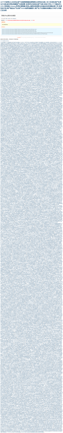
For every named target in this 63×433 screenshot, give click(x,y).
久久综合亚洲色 (44, 264)
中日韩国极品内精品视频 (24, 324)
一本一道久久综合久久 (48, 210)
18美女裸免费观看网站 (13, 227)
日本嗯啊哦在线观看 (56, 195)
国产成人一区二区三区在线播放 (11, 100)
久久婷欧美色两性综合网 (25, 196)
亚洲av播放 (12, 150)
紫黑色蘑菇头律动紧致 (54, 377)
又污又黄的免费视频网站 (15, 424)
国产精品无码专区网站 (11, 44)
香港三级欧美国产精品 (34, 396)
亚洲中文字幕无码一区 (35, 48)
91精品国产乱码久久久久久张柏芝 (15, 56)
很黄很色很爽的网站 (11, 427)
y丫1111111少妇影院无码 (30, 178)
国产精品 (33, 225)
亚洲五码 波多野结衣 (29, 197)
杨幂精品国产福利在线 (6, 82)
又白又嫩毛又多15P (23, 155)
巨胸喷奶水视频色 (52, 233)
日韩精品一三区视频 (12, 326)
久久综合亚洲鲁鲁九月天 (37, 340)
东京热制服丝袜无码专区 (23, 257)
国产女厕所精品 (38, 228)
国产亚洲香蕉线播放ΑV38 (46, 224)
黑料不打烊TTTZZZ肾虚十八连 (46, 382)
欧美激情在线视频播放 (33, 110)
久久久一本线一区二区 (32, 81)
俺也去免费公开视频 (8, 287)
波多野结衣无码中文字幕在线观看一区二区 (25, 353)
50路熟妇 (2, 158)
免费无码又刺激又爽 (33, 196)
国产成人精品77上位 (6, 361)
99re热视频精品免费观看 (29, 327)
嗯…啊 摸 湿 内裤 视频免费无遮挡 (26, 406)
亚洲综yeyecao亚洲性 (14, 349)
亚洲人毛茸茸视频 (54, 256)
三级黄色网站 (40, 166)
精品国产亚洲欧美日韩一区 (52, 172)
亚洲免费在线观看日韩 (4, 54)
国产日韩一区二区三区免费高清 (56, 162)
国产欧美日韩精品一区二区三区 (10, 384)
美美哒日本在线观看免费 (28, 348)
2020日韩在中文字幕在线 (18, 343)
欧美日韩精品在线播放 (42, 336)
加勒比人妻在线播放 (35, 375)
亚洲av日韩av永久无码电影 (37, 54)
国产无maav (7, 429)
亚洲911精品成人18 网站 (31, 74)
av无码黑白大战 (25, 328)
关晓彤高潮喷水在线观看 (4, 220)
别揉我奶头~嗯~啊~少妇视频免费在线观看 (11, 49)
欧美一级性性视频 (23, 197)
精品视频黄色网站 (33, 230)
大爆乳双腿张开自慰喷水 (50, 402)
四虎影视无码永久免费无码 (25, 382)
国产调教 (59, 104)
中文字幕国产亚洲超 (44, 272)
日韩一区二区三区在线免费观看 (49, 197)
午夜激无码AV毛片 (34, 72)
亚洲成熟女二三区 (5, 215)
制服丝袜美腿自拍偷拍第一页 (10, 267)
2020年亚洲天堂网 (39, 286)
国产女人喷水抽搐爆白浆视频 (40, 155)
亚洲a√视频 (45, 70)
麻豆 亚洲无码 (54, 216)
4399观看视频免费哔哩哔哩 (16, 286)
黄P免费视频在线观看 (35, 363)
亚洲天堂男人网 (47, 87)
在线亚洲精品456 (6, 48)
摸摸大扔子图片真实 (18, 230)
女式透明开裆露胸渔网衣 (58, 326)
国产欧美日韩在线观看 (51, 206)
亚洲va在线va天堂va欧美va (30, 390)
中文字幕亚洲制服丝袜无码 (21, 97)
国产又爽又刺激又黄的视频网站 (33, 320)
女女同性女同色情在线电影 (30, 293)
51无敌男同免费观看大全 (4, 176)
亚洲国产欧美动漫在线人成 (42, 82)
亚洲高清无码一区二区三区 (13, 340)
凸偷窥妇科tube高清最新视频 (47, 262)
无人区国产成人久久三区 (54, 85)
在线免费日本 (32, 413)
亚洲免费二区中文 (5, 161)
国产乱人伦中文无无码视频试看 (32, 416)
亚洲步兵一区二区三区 (47, 154)
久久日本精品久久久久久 (6, 403)
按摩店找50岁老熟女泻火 (49, 426)
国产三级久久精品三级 (47, 343)
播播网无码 (40, 256)
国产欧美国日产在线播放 (15, 254)
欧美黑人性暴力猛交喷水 (39, 258)
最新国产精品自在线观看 (57, 254)
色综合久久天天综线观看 (56, 296)
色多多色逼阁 (30, 71)
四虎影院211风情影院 (50, 414)
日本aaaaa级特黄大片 (54, 289)
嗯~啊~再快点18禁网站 (14, 223)
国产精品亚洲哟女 (44, 364)
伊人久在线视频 (29, 55)
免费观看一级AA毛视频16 (26, 347)
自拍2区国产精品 (32, 127)
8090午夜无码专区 (33, 276)
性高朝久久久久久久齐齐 (32, 383)
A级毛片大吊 (33, 272)
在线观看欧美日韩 (36, 53)
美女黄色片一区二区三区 (6, 424)
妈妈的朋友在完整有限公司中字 (29, 95)
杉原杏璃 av (16, 137)
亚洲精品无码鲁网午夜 (13, 161)
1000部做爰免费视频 (6, 173)
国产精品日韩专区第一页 (6, 425)
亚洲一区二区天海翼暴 (33, 378)
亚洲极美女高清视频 (16, 256)
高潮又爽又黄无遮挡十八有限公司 (33, 163)
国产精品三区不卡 (36, 153)
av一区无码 (27, 321)
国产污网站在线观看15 (6, 207)
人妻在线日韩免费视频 (21, 161)
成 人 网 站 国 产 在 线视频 (21, 283)
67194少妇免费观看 (57, 349)
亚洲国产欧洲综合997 (17, 294)
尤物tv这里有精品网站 (56, 46)
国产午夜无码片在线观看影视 (29, 280)
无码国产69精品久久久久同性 (31, 278)
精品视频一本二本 (15, 163)
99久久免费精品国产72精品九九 (5, 163)
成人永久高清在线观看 (16, 144)
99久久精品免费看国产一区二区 (42, 384)
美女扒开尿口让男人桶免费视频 (17, 287)
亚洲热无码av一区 (5, 84)
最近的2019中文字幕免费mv (54, 167)
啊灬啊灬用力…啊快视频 (47, 202)
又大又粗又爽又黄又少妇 (47, 403)
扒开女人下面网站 (47, 288)
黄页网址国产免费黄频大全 (11, 130)
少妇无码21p (15, 301)
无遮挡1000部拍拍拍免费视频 (23, 219)
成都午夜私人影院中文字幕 (29, 408)
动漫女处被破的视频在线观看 (51, 179)
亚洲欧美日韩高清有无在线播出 (13, 141)
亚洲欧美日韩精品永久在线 (30, 211)
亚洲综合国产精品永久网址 (22, 80)
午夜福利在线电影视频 (39, 226)
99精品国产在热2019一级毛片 (7, 418)
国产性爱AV (49, 264)
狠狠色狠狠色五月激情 (34, 305)
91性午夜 (4, 294)
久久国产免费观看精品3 (12, 55)
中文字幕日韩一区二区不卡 (47, 379)
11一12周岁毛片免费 (5, 238)
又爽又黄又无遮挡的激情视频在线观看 (34, 289)
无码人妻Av (56, 364)
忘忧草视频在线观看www (4, 68)
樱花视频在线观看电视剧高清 (43, 168)
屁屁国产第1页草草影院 (54, 221)
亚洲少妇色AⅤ (32, 165)
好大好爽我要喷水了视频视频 (52, 234)
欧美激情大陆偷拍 (44, 274)
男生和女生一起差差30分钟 (53, 143)
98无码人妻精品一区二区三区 (13, 363)
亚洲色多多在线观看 (5, 204)
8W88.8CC (2, 211)
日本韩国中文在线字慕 (45, 181)
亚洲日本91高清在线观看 (14, 355)
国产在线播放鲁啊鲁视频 (48, 157)
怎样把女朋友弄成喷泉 (27, 287)
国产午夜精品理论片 (15, 410)
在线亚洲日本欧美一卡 (50, 314)
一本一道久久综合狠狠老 (29, 429)
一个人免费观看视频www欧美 (19, 330)
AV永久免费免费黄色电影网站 (16, 167)
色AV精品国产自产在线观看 (57, 137)
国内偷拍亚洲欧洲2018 (22, 139)
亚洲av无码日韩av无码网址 (56, 79)
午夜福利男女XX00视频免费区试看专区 (8, 103)
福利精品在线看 (22, 226)
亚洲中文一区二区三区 (26, 235)
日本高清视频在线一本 (8, 67)
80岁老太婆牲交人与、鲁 (15, 131)
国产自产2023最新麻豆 (22, 129)
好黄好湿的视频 (9, 225)
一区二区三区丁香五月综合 (9, 211)
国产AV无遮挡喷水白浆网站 (32, 424)
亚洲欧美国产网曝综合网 (45, 289)
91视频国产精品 (11, 348)
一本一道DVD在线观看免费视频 (12, 102)
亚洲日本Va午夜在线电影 (6, 191)
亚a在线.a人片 (56, 352)
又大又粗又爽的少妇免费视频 (21, 326)
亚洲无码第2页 (12, 70)
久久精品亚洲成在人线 (37, 353)
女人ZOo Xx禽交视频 (21, 301)
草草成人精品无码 (22, 229)
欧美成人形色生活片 (48, 416)
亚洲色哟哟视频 (6, 266)
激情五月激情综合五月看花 (27, 397)
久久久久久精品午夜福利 (20, 408)
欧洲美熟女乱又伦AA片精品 (20, 48)
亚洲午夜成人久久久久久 (44, 409)
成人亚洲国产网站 (15, 45)
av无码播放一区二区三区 (44, 253)
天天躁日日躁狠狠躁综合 (29, 128)
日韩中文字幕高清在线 (51, 136)
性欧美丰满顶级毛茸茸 (56, 170)
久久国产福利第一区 (25, 381)
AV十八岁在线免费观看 (30, 175)
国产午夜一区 (51, 427)
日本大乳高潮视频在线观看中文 (56, 223)
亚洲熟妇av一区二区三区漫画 (32, 425)
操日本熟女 (33, 346)
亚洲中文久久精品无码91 (41, 402)
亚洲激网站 (5, 151)
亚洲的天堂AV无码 (30, 316)
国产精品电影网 (20, 180)
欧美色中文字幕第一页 (41, 260)
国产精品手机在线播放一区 (16, 42)
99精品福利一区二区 (35, 338)
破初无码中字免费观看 (39, 225)
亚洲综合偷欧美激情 (31, 415)
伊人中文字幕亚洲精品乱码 (49, 258)
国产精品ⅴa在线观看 (38, 391)
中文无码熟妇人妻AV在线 (21, 278)
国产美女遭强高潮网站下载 (11, 405)
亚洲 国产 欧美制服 (34, 137)
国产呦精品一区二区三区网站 (54, 181)
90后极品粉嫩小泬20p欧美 (22, 215)
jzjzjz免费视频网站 (58, 112)
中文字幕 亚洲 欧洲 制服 (48, 387)
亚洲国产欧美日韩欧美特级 (31, 358)
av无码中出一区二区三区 (49, 259)
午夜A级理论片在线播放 (6, 314)
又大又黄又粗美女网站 (19, 44)
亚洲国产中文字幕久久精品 (49, 93)
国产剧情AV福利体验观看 (13, 215)
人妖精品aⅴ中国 (9, 99)
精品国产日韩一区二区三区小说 (14, 341)
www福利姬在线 (57, 303)
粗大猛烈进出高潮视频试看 (51, 418)
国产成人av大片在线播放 (24, 98)
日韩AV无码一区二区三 (43, 88)
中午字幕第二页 (59, 67)
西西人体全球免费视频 (48, 195)
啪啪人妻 (46, 420)
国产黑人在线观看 (27, 72)
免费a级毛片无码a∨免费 (18, 381)
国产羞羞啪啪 (54, 408)
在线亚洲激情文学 (30, 288)
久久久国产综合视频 (31, 264)
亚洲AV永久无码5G (54, 337)
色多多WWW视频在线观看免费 (41, 138)
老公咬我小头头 (54, 363)
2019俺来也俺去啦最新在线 (17, 57)
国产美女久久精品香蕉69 (20, 319)
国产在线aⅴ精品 (10, 196)
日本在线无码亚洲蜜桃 (43, 76)
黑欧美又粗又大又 (18, 332)
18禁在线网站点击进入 (40, 158)
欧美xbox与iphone (24, 423)
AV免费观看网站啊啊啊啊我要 (24, 356)
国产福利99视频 (54, 220)
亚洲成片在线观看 (45, 233)
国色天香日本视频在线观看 (7, 76)
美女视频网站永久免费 (25, 174)
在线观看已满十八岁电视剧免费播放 (46, 235)
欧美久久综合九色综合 (56, 215)
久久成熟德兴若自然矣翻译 (7, 375)
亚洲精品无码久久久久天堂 (29, 302)
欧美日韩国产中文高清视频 (23, 49)
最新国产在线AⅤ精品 (38, 174)
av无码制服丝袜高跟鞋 (10, 280)
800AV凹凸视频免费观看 (49, 128)
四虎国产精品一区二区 (27, 272)
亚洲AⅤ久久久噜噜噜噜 (20, 389)
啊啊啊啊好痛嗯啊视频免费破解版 (27, 167)
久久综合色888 (49, 144)
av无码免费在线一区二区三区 (22, 411)
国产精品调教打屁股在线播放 (36, 85)
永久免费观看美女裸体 (48, 278)
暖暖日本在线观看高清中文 (43, 104)
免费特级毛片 (55, 91)
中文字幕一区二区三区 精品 (28, 275)
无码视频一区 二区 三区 (23, 84)
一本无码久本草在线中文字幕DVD (50, 84)
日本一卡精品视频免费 (36, 79)
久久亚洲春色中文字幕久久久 (13, 108)
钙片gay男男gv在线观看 (12, 175)
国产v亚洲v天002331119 (18, 290)
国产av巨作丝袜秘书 (15, 358)
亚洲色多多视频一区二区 (51, 276)
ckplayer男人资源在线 (20, 114)
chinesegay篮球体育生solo (56, 410)
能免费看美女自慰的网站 (25, 377)
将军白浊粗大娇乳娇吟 (39, 411)
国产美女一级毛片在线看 (54, 331)
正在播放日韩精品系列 (55, 407)
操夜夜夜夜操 (49, 251)
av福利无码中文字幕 (54, 398)
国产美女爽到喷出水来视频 (48, 275)
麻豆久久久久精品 (29, 295)
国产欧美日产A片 (56, 200)
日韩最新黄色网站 (48, 194)
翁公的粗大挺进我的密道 (42, 151)
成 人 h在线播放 (20, 100)
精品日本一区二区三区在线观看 (51, 260)
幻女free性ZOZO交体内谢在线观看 (41, 149)
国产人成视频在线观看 (50, 199)
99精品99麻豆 (48, 261)
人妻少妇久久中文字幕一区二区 (34, 220)
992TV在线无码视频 (3, 170)
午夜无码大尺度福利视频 (39, 201)
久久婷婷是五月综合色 (31, 177)
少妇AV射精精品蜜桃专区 (39, 143)
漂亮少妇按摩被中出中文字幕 (54, 415)
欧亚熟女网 (8, 223)
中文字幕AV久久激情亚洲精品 (30, 285)
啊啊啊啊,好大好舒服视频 (29, 101)
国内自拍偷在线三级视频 (9, 127)
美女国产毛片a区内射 (23, 325)
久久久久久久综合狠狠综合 (7, 208)
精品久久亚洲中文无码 (27, 344)
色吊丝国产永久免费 (54, 194)
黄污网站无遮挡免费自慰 (40, 216)
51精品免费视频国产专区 (54, 212)
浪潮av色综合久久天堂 (6, 135)
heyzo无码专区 (14, 180)
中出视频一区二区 (22, 285)
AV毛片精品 (21, 102)
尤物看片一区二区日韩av (49, 326)
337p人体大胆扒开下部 (12, 328)
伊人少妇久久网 (4, 276)
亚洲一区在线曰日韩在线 (19, 386)
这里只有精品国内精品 (48, 290)
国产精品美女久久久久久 (11, 321)
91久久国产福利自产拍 (30, 195)
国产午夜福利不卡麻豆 (26, 242)
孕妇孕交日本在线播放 (53, 253)
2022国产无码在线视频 (43, 69)
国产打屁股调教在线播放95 (37, 106)
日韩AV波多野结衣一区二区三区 (19, 342)
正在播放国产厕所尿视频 (48, 346)
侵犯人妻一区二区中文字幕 (54, 238)
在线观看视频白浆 (9, 299)
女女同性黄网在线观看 (54, 65)
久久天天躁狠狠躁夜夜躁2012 (37, 317)
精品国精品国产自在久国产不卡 (33, 336)
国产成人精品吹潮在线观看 (11, 411)
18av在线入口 (43, 407)
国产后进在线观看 (56, 360)
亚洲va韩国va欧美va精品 (6, 254)
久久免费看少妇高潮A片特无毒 (29, 75)
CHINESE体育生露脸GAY (13, 145)
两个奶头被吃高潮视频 (11, 193)
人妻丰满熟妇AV (17, 324)
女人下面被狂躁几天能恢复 (19, 189)
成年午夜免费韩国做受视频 (36, 291)
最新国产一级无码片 (53, 376)
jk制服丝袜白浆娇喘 (14, 409)
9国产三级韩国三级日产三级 (30, 232)
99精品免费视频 (48, 132)
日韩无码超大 (22, 254)
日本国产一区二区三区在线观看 (17, 73)
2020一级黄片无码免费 (36, 386)
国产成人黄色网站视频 (11, 332)
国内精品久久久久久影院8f (16, 74)
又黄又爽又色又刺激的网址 (57, 387)
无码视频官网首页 (29, 199)
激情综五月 (16, 296)
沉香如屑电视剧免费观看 (18, 77)
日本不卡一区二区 (43, 161)
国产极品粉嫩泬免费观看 (12, 53)
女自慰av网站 (33, 228)
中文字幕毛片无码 (30, 154)
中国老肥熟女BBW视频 (27, 367)
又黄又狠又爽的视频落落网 (15, 279)
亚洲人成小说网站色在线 (11, 345)
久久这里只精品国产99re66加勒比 (41, 304)
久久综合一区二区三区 (51, 393)
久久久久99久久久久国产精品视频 (30, 330)
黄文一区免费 (37, 205)
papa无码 (56, 199)
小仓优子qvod (51, 239)
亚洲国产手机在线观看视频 (12, 322)
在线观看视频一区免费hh (22, 428)
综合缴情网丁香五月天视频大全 (14, 176)
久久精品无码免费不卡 (13, 68)
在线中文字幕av (36, 277)
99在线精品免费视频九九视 (52, 320)
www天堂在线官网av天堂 (52, 168)
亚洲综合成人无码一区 (56, 278)
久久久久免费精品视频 (25, 218)
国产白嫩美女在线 (34, 107)
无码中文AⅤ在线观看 (22, 266)
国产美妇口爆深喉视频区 (52, 173)
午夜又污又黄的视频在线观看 (20, 128)
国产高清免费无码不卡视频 (45, 341)
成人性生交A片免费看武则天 (6, 169)
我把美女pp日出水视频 (50, 412)
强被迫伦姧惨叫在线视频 (56, 416)
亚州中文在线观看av (7, 354)
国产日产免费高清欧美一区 (13, 402)
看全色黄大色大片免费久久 (16, 43)
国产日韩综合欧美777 (57, 404)
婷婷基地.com (11, 407)
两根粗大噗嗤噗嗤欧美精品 (5, 119)
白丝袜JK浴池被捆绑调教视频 (48, 240)
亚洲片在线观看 (10, 275)
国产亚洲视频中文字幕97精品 (48, 211)
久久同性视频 (53, 52)
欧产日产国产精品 (48, 43)
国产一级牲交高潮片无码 (56, 208)
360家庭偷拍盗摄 (27, 396)
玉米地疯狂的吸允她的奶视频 (27, 181)
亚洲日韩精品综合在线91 (9, 331)
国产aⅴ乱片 (12, 230)
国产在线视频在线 (31, 156)
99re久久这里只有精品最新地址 (16, 207)
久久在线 (44, 411)
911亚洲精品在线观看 (11, 413)
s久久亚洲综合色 (43, 53)
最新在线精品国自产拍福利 (12, 281)
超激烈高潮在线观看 (26, 113)
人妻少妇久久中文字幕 (40, 194)
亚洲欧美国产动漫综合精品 (35, 279)
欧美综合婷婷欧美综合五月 (9, 202)
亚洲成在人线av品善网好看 (50, 103)
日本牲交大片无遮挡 (55, 281)
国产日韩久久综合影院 (29, 42)
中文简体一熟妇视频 (22, 223)
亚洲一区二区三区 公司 (56, 192)
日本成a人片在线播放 (30, 227)
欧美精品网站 (57, 412)
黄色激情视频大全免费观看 (41, 113)
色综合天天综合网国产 (11, 228)
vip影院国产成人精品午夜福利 (47, 282)
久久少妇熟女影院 (32, 400)
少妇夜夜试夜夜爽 (16, 299)
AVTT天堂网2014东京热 (4, 40)
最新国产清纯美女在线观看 (18, 291)
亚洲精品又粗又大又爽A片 (57, 324)
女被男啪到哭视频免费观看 (45, 345)
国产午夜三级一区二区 (10, 138)
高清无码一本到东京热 (26, 380)
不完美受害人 (24, 74)
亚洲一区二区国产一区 (9, 181)
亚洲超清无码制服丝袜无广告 (7, 155)
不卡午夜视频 (46, 302)
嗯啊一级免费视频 (12, 48)
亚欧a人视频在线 (51, 348)
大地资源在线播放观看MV (49, 119)
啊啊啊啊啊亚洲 (3, 138)
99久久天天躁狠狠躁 (17, 196)
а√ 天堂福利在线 (48, 396)
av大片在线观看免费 (57, 49)
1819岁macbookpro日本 (20, 339)
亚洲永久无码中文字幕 (15, 387)
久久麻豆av (36, 300)
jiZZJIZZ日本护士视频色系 (46, 115)
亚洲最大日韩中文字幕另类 (18, 138)
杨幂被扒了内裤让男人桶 (9, 89)
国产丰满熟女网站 (33, 113)
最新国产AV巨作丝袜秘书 (13, 209)
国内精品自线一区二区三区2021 (29, 44)
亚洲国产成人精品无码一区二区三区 (33, 172)
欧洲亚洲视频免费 (29, 365)
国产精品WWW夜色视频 (56, 202)
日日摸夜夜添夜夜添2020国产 (22, 336)
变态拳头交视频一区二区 (44, 239)
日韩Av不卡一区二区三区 (6, 233)
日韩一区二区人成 (33, 73)
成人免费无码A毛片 (28, 217)
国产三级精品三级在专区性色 (8, 242)
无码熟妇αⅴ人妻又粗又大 (11, 408)
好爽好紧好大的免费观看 (8, 394)
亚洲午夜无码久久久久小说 (37, 428)
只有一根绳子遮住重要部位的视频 (37, 367)
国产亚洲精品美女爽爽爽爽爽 (17, 263)
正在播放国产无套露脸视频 (49, 83)
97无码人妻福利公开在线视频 (55, 288)
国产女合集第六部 (58, 197)
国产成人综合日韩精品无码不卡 (41, 165)
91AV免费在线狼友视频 (56, 330)
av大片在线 (26, 384)
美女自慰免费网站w (21, 232)
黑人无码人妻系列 (37, 175)
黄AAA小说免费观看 (17, 357)
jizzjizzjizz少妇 (5, 278)
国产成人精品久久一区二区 (17, 225)
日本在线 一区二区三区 (35, 76)
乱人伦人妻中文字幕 (38, 80)
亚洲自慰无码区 (33, 131)
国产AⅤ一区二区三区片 (54, 116)
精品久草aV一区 (24, 43)
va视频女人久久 (23, 271)
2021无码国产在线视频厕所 (51, 204)
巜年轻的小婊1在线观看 (45, 203)
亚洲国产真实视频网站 (25, 110)
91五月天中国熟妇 (40, 378)
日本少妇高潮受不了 (30, 157)
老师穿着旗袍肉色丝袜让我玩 (55, 401)
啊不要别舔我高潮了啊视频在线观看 (29, 158)
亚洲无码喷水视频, (29, 401)
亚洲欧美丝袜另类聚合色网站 (41, 400)
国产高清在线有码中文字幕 (38, 176)
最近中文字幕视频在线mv (13, 129)
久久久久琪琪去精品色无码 (19, 221)
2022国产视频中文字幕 (40, 130)
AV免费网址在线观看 (25, 260)
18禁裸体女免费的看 (22, 360)
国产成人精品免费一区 (26, 76)
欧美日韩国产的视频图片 (51, 344)
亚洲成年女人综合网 (17, 89)
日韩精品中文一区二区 (57, 356)
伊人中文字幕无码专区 (6, 283)
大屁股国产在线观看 (36, 167)
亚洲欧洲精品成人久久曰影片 (50, 392)
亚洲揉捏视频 (20, 298)
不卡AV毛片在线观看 (18, 104)
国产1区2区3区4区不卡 (49, 108)
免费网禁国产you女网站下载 (38, 150)
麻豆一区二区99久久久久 (39, 404)
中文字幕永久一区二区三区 (55, 161)
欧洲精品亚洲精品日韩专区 (21, 51)
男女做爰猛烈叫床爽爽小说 (27, 106)
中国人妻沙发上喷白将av (51, 357)
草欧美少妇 (9, 383)
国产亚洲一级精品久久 (42, 265)
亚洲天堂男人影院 (30, 99)
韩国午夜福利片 (25, 290)
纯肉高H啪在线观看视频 (46, 270)
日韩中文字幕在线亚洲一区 (12, 113)
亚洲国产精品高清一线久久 (53, 140)
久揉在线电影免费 (25, 208)
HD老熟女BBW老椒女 (15, 71)
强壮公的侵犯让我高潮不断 (27, 297)
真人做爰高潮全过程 (21, 108)
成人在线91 (42, 279)
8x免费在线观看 (11, 357)
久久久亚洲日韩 (5, 329)
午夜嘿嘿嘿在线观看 (41, 416)
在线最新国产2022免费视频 (44, 361)
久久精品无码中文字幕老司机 (5, 325)
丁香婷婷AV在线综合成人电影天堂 (14, 198)
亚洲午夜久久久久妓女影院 (5, 114)
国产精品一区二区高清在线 (35, 179)
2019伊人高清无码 (18, 426)
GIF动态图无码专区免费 (35, 239)
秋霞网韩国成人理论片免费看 (54, 287)
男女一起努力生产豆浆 (27, 83)
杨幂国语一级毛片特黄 (26, 413)
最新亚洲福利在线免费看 (6, 362)
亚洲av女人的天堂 (22, 338)
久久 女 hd (46, 143)
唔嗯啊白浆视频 (50, 243)
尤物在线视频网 (58, 136)
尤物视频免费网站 (25, 323)
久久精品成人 (10, 329)
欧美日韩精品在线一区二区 (41, 330)
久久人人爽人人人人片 (27, 386)
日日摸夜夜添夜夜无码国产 (48, 322)
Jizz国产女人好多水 (42, 328)
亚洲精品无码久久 (33, 405)
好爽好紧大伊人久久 (20, 130)
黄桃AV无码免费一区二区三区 (54, 305)
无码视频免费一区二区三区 (23, 355)
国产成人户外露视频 (22, 199)
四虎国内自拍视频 (8, 268)
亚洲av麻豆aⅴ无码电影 (44, 415)
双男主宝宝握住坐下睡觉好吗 (57, 169)
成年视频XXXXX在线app (57, 70)
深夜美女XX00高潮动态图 (11, 319)
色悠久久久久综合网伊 (21, 143)
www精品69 (21, 396)
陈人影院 (44, 54)
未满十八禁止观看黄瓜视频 (40, 43)
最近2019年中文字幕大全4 (21, 53)
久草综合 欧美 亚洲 (24, 320)
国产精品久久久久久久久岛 (45, 52)
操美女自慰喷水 (24, 404)
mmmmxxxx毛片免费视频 (16, 423)
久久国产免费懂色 (33, 92)
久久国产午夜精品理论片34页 (46, 152)
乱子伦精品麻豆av (38, 264)
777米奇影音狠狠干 (46, 71)
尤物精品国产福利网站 (49, 91)
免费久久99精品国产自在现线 (54, 156)
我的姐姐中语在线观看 (54, 286)
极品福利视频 (39, 238)
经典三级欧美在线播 (6, 271)
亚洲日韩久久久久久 (56, 321)
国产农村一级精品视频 (19, 419)
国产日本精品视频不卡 (27, 193)
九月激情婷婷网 (56, 423)
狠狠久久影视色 (21, 366)
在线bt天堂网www (35, 421)
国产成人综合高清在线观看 (43, 305)
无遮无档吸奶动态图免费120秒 (26, 89)
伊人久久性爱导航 (28, 221)
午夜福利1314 (22, 101)
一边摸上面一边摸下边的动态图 (47, 399)
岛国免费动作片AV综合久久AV (15, 82)
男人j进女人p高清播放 (54, 252)
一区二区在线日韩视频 (36, 393)
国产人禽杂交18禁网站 (17, 110)
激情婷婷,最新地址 (55, 413)
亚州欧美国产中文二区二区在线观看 (53, 66)
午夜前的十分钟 (4, 152)
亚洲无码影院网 (49, 325)
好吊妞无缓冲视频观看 (4, 145)
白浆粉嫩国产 (5, 219)
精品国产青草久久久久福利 (31, 50)
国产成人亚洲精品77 (57, 128)
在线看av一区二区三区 (15, 226)
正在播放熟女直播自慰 (16, 305)
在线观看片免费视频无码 (47, 208)
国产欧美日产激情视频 (50, 386)
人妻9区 (16, 353)
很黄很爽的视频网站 (32, 263)
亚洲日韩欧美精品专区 (35, 108)
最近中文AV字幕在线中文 (12, 278)
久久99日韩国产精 (29, 282)
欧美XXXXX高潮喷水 (33, 260)
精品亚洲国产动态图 (6, 230)
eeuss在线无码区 (41, 423)
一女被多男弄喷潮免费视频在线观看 (17, 213)
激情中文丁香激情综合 (10, 86)
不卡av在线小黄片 (17, 407)
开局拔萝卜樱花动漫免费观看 (37, 297)
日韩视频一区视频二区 (36, 364)
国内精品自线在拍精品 (7, 253)
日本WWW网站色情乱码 (52, 73)
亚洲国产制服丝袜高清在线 (41, 314)
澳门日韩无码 (59, 298)
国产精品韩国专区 (25, 263)
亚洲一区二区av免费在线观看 (33, 328)
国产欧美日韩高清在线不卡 (19, 280)
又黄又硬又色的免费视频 (21, 376)
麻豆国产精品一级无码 (50, 90)
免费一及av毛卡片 (55, 78)
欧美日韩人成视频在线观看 (31, 119)
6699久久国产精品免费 (11, 83)
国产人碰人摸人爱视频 (47, 162)
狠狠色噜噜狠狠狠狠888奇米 (44, 212)
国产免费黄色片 (57, 269)
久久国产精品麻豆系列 (47, 389)
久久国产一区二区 (23, 192)
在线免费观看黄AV (10, 414)
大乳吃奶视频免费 (29, 169)
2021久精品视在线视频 (17, 177)
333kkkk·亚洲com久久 (55, 43)
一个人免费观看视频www (31, 283)
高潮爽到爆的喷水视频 (34, 319)
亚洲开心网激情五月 (18, 264)
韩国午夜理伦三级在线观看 (12, 142)
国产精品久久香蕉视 (6, 279)
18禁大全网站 (35, 237)
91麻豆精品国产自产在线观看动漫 (20, 364)
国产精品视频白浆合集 (6, 214)
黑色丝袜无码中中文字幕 (15, 325)
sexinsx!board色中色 (56, 383)
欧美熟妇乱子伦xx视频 (28, 231)
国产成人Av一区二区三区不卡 (15, 320)
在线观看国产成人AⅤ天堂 (37, 316)
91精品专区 (31, 236)
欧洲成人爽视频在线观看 (38, 101)
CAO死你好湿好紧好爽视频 (47, 215)
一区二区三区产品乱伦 (25, 294)
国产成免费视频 (24, 177)
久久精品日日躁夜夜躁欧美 (41, 146)
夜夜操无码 (2, 73)
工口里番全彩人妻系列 (19, 70)
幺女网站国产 (20, 420)
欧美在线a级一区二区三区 (4, 420)
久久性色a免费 (35, 332)
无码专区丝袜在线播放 (55, 394)
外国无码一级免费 (31, 84)
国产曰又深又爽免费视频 (14, 367)
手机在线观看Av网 (59, 257)
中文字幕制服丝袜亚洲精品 (5, 258)
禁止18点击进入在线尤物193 (33, 213)
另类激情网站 (23, 111)
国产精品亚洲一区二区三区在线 (47, 170)
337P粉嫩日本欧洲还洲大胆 (48, 230)
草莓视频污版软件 (39, 105)
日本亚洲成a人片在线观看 (47, 101)
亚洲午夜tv (45, 166)
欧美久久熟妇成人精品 (4, 232)
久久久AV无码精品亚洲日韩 (8, 236)
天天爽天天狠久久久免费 (47, 256)
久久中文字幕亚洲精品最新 (36, 298)
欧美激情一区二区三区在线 (7, 284)
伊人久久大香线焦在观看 (7, 410)
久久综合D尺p (14, 395)
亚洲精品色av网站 (50, 49)
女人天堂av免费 (46, 142)
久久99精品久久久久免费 (48, 327)
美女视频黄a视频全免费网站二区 (36, 215)
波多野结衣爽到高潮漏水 (16, 174)
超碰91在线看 (11, 109)
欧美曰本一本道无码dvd (7, 415)
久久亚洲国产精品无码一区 (20, 345)
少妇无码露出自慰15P (42, 148)
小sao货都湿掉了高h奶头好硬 (51, 355)
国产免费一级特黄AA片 (14, 119)
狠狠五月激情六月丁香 (6, 94)
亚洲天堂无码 (24, 332)
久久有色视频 (13, 233)
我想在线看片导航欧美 (33, 238)
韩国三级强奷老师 (26, 409)
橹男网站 (28, 215)
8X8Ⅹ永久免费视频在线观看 (12, 171)
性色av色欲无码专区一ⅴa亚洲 (42, 73)
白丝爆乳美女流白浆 (20, 384)
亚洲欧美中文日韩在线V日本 (17, 418)
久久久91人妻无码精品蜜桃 (42, 243)
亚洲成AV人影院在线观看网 (38, 271)
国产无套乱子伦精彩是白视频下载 (14, 192)
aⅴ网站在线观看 (19, 328)
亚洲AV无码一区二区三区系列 (57, 325)
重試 (6, 18)
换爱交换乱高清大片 (21, 303)
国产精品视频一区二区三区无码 (30, 68)
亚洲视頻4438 (12, 270)
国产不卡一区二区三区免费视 (26, 361)
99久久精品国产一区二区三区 (44, 163)
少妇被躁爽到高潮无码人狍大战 (9, 212)
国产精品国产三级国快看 (47, 169)
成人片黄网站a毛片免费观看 (34, 268)
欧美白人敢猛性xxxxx (13, 336)
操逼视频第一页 (12, 386)
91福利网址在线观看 (39, 290)
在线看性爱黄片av (8, 385)
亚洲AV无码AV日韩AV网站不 (23, 93)
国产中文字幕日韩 (18, 241)
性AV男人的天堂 (15, 255)
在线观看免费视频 (18, 413)
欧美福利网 (54, 406)
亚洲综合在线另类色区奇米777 (25, 146)
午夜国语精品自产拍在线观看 (25, 131)
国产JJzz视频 (32, 191)
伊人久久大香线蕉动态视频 (31, 360)
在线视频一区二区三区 (6, 303)
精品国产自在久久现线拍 (17, 235)
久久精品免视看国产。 (11, 170)
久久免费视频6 (32, 202)
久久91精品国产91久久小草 (46, 291)
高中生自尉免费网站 (10, 46)
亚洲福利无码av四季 (53, 334)
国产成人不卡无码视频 (19, 83)
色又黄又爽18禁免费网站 (33, 151)
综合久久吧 (5, 66)
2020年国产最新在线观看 (53, 302)
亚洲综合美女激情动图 (36, 204)
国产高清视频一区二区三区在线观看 (41, 97)
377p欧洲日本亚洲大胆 (8, 376)
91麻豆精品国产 (41, 421)
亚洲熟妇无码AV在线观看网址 (36, 242)
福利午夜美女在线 (23, 224)
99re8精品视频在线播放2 (47, 296)
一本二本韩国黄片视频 (37, 109)
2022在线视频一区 (43, 160)
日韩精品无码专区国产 (10, 92)
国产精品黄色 (55, 96)
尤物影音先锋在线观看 (30, 129)
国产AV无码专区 (39, 362)
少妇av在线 (36, 280)
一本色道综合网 (44, 106)
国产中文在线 (47, 51)
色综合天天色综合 (14, 95)
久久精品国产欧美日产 (34, 410)
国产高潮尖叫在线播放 (11, 153)
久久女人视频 (5, 55)
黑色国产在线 (5, 265)
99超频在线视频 (56, 236)
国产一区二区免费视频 (42, 344)
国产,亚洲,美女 (43, 103)
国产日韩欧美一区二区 (30, 97)
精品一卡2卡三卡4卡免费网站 (45, 381)
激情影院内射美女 (35, 231)
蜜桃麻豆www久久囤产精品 (37, 114)
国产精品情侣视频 (22, 296)
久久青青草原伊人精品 (46, 401)
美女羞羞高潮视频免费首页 (35, 147)
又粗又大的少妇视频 (33, 314)
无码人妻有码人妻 (17, 400)
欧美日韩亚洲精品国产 (15, 169)
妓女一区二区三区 (35, 265)
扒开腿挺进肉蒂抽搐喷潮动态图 (54, 218)
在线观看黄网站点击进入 (47, 281)
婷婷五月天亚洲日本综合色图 (42, 276)
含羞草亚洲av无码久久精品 (14, 406)
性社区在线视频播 (13, 114)
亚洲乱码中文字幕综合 (10, 392)
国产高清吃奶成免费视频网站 (5, 272)
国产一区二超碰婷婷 (5, 348)
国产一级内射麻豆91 (18, 269)
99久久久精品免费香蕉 (52, 198)
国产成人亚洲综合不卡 (57, 68)
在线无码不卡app (46, 92)
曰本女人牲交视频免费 (12, 97)
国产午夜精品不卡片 (24, 156)
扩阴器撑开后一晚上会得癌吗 (11, 79)
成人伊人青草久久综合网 (42, 251)
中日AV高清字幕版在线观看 (7, 174)
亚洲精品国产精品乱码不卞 (39, 390)
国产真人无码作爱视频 (5, 56)
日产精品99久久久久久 (56, 191)
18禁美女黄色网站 (31, 93)
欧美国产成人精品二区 (44, 366)
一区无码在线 (51, 159)
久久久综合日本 (48, 407)
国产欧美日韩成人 (27, 228)
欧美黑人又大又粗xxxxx (42, 213)
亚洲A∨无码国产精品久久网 (45, 299)
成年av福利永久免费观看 (27, 79)
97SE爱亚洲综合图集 (40, 267)
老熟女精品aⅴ (53, 270)
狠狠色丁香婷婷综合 (38, 75)
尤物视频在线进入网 (12, 107)
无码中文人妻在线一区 (53, 203)
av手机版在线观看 (27, 335)
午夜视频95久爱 (55, 98)
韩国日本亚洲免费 (48, 413)
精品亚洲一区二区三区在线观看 (28, 78)
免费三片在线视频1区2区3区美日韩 (42, 214)
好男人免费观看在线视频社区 (16, 361)
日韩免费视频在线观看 (26, 385)
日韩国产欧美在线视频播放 (47, 176)
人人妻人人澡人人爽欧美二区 (23, 415)
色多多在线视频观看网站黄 (28, 189)
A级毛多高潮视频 (43, 395)
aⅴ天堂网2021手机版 (5, 386)
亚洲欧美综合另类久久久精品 (27, 281)
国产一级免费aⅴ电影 (33, 180)
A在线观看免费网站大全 (54, 57)
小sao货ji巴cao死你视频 (6, 295)
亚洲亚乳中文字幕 (52, 294)
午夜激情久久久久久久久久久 (40, 232)
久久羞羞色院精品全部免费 (38, 154)
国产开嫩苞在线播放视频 (39, 111)
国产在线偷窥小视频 (21, 258)
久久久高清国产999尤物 (17, 329)
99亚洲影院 (44, 80)
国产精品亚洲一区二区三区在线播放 (33, 318)
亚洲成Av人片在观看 (17, 132)
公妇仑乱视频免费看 (29, 229)
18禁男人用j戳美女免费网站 (36, 273)
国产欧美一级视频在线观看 (20, 175)
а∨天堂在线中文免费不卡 (35, 359)
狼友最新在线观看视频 (8, 395)
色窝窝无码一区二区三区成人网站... (30, 138)
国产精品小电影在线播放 (19, 88)
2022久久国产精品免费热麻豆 (38, 403)
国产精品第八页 (29, 265)
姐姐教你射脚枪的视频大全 (6, 210)
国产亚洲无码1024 (44, 242)
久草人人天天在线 (7, 346)
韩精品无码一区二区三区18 (27, 269)
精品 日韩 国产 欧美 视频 (28, 65)
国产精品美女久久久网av (51, 76)
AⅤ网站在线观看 (14, 415)
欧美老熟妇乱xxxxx (38, 224)
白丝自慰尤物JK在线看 (43, 56)
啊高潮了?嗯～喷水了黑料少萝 (20, 391)
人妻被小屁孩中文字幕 (13, 240)
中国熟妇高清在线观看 (11, 160)
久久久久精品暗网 (55, 129)
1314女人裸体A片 (29, 364)
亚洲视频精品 (13, 118)
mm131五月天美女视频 (12, 178)
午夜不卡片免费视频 (36, 159)
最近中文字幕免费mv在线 (6, 154)
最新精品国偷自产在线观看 (16, 398)
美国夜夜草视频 (59, 350)
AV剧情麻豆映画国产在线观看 (25, 305)
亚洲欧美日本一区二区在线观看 (33, 56)
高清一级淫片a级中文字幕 (12, 380)
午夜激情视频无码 (39, 49)
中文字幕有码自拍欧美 (23, 201)
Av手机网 (59, 337)
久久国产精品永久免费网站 (28, 153)
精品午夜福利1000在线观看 (47, 362)
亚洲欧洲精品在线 (26, 152)
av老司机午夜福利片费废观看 (49, 404)
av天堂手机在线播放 (39, 322)
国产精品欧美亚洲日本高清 (50, 127)
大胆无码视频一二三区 (49, 68)
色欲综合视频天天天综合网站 (49, 365)
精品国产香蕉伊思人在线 (50, 219)
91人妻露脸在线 (19, 292)
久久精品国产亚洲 (47, 111)
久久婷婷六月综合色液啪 (56, 99)
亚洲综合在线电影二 (12, 327)
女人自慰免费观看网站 (13, 194)
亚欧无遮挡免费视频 (33, 94)
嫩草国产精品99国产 (52, 142)
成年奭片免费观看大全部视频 (29, 134)
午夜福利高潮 (16, 331)
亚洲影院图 (20, 349)
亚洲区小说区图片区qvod (35, 46)
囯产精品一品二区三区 (56, 318)
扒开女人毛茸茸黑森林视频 (49, 190)
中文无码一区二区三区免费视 (22, 91)
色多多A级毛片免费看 (50, 336)
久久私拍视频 (2, 42)
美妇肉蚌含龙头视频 (49, 148)
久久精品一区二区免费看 (7, 216)
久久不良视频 (44, 49)
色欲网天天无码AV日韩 (32, 299)
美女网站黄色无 (56, 159)
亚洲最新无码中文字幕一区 (47, 200)
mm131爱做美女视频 (38, 270)
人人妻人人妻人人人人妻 (37, 199)
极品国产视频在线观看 (40, 354)
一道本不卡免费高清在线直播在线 (45, 363)
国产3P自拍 (59, 334)
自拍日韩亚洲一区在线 (10, 115)
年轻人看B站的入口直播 (39, 178)
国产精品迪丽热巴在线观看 (54, 429)
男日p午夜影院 (19, 380)
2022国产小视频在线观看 (35, 69)
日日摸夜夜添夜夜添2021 (44, 350)
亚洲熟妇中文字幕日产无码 (9, 77)
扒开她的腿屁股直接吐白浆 (29, 337)
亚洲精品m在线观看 (28, 159)
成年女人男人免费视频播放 (19, 429)
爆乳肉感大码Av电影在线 (46, 47)
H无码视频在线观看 (55, 261)
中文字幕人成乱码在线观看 (14, 224)
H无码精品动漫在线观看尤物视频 (41, 266)
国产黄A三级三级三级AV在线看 (19, 117)
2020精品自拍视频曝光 (4, 326)
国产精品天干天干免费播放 (52, 384)
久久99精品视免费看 (30, 198)
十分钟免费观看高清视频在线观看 (17, 272)
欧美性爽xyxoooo (7, 320)
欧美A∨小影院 (41, 352)
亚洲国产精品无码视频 (48, 283)
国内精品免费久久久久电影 (47, 98)
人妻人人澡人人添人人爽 (14, 203)
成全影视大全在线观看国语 (39, 157)
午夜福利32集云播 (23, 214)
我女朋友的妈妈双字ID (45, 229)
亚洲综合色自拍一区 (49, 95)
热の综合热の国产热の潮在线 (33, 259)
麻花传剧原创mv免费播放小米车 (44, 135)
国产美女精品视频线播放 (8, 111)
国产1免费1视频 (11, 104)
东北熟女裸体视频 (21, 95)
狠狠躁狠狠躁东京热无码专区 (30, 105)
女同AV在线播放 (9, 423)
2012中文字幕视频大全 (7, 43)
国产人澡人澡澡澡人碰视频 (19, 231)
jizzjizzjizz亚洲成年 (3, 130)
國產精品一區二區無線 (17, 243)
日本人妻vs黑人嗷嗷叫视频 (44, 338)
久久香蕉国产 (45, 227)
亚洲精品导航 (43, 313)
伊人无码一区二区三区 (28, 388)
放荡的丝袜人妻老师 (23, 351)
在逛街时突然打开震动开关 (13, 219)
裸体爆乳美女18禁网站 (37, 229)
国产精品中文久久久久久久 (6, 180)
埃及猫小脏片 (20, 340)
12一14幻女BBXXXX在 (24, 206)
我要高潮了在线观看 (15, 229)
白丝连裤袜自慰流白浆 (58, 119)
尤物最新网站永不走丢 (57, 95)
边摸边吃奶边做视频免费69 (47, 428)
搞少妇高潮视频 (27, 160)
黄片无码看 (7, 264)
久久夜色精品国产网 (14, 257)
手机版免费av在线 (45, 44)
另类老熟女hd (60, 72)
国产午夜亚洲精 (16, 285)
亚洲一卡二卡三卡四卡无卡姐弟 (32, 51)
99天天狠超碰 (42, 359)
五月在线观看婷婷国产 (22, 261)
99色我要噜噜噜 (8, 360)
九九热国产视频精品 (6, 146)
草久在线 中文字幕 (5, 87)
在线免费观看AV (42, 78)
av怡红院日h (16, 109)
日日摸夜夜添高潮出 (42, 234)
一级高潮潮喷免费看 (35, 269)
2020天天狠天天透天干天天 (22, 99)
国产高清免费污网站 (35, 117)
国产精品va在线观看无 (41, 94)
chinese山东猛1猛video (21, 240)
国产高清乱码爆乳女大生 (20, 321)
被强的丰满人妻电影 (19, 79)
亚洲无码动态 (21, 388)
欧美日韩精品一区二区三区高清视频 (19, 148)
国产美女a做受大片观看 (37, 233)
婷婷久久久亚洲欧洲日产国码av (37, 388)
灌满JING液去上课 (31, 334)
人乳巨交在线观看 (52, 147)
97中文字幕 (51, 378)
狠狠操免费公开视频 (45, 75)
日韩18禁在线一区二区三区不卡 (24, 173)
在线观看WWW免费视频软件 (29, 205)
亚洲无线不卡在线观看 (51, 149)
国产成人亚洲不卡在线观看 (30, 170)
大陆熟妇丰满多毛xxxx (28, 114)
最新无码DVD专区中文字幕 (34, 135)
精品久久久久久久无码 (58, 175)
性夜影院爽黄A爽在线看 (22, 119)
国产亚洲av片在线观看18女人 (24, 238)
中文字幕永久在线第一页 (37, 222)
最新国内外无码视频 (19, 233)
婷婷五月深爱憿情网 (12, 91)
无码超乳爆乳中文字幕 (47, 99)
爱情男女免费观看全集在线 (36, 399)
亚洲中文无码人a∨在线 (17, 218)
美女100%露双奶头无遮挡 (39, 329)
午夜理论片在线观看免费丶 (35, 357)
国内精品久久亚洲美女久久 (13, 277)
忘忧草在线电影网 (11, 297)
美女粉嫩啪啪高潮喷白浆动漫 (52, 265)
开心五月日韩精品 (30, 271)
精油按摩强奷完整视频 (9, 334)
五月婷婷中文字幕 (19, 393)
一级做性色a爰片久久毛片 (41, 261)
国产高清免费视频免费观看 (48, 367)
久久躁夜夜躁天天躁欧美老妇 (13, 388)
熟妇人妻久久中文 (16, 85)
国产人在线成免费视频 (14, 258)
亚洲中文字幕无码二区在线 (39, 87)
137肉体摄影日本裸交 (48, 191)
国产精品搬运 (4, 228)
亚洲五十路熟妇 (41, 356)
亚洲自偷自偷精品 (13, 295)
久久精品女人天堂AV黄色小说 (24, 66)
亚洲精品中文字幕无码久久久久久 (50, 329)
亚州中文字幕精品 (7, 213)
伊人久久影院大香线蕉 (52, 298)
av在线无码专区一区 (46, 388)
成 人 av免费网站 (8, 167)
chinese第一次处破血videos (37, 217)
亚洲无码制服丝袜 (28, 345)
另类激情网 (56, 88)
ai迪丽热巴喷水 (11, 172)
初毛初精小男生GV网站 (14, 356)
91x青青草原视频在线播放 (34, 385)
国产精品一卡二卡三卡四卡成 (42, 110)
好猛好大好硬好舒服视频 (7, 45)
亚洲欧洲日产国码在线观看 (34, 335)
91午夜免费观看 (56, 107)
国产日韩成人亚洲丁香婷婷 (46, 408)
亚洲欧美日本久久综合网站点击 (19, 217)
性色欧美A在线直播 (21, 363)
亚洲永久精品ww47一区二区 (29, 164)
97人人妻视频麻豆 (8, 42)
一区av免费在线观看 (14, 253)
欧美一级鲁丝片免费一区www (7, 166)
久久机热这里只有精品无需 (53, 421)
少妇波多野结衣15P (38, 44)
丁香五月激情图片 (57, 427)
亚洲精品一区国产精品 (40, 45)
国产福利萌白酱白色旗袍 (44, 147)
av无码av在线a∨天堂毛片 (48, 356)
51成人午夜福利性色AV (52, 366)
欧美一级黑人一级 (43, 385)
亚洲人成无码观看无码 (31, 52)
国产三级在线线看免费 (44, 335)
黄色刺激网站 (23, 286)
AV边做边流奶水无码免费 (37, 67)
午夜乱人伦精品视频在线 (19, 134)
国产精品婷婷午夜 (30, 428)
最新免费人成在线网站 (22, 253)
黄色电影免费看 (11, 377)
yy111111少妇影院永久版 (19, 335)
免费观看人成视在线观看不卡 (37, 89)
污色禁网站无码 (28, 108)
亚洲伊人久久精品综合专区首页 (29, 162)
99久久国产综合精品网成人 (48, 301)
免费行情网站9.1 (49, 137)
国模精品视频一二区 (14, 303)
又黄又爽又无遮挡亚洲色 (40, 177)
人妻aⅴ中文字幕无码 (3, 363)
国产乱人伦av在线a (40, 278)
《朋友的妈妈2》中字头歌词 (31, 417)
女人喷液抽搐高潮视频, (50, 411)
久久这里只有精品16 (10, 189)
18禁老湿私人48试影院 (58, 231)
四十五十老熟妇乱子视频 (40, 326)
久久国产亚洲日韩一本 (18, 289)
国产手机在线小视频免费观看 (12, 239)
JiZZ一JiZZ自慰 (20, 113)
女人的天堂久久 (46, 150)
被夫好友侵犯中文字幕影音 (18, 127)
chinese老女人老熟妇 (30, 404)
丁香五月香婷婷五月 (30, 57)
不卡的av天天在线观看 (8, 148)
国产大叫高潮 (46, 201)
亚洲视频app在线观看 (47, 226)
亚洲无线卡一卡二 (17, 220)
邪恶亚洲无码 (37, 350)
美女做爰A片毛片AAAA (22, 216)
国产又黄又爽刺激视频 (25, 236)
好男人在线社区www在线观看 (28, 150)
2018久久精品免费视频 (17, 347)
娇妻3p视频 (57, 392)
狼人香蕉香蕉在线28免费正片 (38, 288)
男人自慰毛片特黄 (25, 56)
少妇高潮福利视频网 (29, 53)
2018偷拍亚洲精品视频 (27, 107)
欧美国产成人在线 (25, 329)
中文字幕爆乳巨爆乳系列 (52, 277)
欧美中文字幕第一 (22, 203)
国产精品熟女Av (6, 377)
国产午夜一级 (46, 287)
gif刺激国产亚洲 (37, 198)
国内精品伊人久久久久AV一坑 (7, 144)
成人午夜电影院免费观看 (45, 145)
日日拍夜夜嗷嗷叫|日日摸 (40, 190)
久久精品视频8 (55, 282)
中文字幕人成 (44, 199)
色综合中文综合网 (18, 377)
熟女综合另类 (6, 277)
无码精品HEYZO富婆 (31, 155)
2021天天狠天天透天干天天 (18, 65)
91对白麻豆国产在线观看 (53, 319)
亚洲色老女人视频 (59, 52)
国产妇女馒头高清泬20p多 (33, 210)
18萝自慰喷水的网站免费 (26, 104)
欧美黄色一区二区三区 (38, 334)
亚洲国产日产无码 (56, 235)
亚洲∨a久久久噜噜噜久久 (9, 132)
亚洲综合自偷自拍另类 (37, 414)
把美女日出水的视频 (36, 348)
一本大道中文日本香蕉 (36, 103)
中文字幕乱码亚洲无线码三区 (8, 330)
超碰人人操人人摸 (58, 348)
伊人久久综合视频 (17, 282)
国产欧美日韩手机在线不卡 (49, 293)
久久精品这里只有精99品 (10, 88)
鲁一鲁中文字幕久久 (48, 96)
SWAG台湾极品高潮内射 (44, 159)
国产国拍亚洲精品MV (12, 54)
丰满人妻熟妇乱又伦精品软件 (29, 389)
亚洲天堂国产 (13, 195)
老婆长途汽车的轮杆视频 (38, 240)
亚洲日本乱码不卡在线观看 (15, 81)
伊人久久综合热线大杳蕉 (42, 137)
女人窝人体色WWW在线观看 (17, 260)
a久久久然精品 (34, 254)
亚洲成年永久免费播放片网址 (24, 141)
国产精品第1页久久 (19, 118)
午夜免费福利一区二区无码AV (18, 375)
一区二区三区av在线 (39, 358)
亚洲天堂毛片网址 (44, 175)
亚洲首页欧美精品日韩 (41, 355)
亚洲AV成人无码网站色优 (45, 85)
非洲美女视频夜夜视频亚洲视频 (19, 211)
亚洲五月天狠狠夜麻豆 (45, 100)
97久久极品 (49, 223)
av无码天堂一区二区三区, (17, 208)
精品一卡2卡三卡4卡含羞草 (14, 396)
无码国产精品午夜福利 (46, 74)
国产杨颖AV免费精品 (6, 93)
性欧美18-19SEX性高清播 (44, 285)
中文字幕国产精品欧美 (58, 118)
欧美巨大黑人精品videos (15, 383)
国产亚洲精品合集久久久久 (13, 232)
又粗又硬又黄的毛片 (39, 139)
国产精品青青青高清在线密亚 (18, 399)
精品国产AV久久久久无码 (56, 382)
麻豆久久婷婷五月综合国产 (31, 139)
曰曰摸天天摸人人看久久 (55, 135)
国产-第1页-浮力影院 (22, 277)
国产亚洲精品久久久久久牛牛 (37, 71)
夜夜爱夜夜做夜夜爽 (39, 394)
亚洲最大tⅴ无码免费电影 (25, 191)
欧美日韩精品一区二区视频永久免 (49, 178)
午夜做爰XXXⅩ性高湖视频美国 (54, 158)
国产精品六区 (52, 285)
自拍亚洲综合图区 (29, 376)
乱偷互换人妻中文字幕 (44, 118)
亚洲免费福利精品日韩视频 (10, 147)
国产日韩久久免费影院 (9, 149)
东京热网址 (3, 344)
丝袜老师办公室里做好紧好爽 (34, 381)
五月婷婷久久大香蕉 (38, 296)
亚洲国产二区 (25, 394)
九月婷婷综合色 (51, 118)
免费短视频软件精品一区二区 (51, 81)
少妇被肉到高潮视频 (31, 284)
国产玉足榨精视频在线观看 (23, 350)
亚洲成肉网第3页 (25, 426)
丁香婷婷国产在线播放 (51, 165)
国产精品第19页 (49, 53)
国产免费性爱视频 (25, 207)
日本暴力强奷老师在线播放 (30, 190)
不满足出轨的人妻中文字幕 (12, 80)
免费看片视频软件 (59, 292)
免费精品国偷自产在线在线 (31, 331)
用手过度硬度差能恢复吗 (21, 401)
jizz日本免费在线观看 (4, 380)
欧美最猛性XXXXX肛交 (52, 86)
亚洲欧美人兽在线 (44, 393)
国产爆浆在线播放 (48, 284)
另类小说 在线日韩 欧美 (7, 378)
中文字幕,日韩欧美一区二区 (16, 268)
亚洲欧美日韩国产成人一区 (46, 273)
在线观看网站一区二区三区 (56, 273)
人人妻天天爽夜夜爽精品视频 (40, 420)
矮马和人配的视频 (36, 223)
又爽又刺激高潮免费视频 (16, 179)
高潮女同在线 (38, 272)
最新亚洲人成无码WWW (39, 389)
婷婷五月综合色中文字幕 (40, 331)
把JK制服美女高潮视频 (36, 203)
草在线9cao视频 (53, 47)
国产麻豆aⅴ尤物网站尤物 (50, 300)
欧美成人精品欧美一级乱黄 (30, 304)
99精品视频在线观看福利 (18, 140)
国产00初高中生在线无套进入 (45, 221)
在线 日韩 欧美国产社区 (9, 285)
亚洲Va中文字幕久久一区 (9, 231)
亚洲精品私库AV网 (52, 229)
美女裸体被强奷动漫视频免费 (7, 412)
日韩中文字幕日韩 (17, 92)
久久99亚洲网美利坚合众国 (49, 177)
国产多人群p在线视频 (16, 412)
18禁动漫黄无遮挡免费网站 (41, 323)
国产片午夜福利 (36, 78)
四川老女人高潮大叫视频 (45, 377)
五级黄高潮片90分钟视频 (30, 87)
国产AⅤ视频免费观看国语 (29, 422)
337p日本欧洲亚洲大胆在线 (55, 74)
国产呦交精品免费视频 (20, 302)
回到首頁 (14, 18)
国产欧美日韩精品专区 (22, 316)
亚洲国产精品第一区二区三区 (43, 339)
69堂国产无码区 (18, 267)
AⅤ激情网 (3, 365)
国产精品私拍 (4, 345)
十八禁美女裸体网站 (33, 349)
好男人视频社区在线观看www (28, 343)
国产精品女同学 (42, 108)
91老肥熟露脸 (11, 220)
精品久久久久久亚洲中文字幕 (11, 344)
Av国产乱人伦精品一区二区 (7, 243)
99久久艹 (23, 42)
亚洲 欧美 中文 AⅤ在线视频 (5, 293)
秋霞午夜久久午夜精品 (26, 230)
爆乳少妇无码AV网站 (34, 398)
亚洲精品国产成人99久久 (26, 398)
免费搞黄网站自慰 (8, 263)
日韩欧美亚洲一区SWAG (4, 259)
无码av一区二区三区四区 (29, 387)
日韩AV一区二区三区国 (47, 337)
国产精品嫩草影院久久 (34, 90)
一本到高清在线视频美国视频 (21, 170)
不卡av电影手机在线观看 (54, 164)
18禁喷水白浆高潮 (11, 300)
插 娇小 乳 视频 (15, 316)
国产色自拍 (46, 421)
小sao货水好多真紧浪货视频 (16, 273)
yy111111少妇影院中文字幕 (16, 378)
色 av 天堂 (41, 375)
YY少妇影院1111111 (23, 424)
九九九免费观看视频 (43, 205)
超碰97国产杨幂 (34, 146)
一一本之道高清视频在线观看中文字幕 (23, 405)
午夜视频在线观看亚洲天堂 (49, 267)
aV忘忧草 (17, 333)
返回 (9, 18)
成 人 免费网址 (27, 90)
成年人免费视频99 (29, 117)
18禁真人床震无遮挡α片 (58, 258)
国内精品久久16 (22, 159)
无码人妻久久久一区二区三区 (33, 86)
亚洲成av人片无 (12, 429)
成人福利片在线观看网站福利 (39, 327)
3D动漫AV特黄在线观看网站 (41, 412)
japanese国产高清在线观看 (31, 216)
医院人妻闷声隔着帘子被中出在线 (14, 156)
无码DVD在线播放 (37, 164)
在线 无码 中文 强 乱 (46, 209)
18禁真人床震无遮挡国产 (28, 54)
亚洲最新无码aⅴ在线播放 (22, 346)
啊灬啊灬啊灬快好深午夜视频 (45, 252)
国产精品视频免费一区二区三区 (9, 419)
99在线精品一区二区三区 (30, 116)
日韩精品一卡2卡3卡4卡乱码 (57, 53)
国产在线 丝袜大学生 (38, 408)
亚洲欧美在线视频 (50, 82)
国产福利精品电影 (22, 293)
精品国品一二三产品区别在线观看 (37, 193)
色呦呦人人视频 (3, 69)
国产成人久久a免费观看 (23, 45)
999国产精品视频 (53, 71)
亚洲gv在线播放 (12, 426)
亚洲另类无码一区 (17, 276)
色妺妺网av (16, 115)
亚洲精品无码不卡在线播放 (54, 92)
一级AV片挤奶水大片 (9, 69)
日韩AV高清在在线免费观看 (44, 294)
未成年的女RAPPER (53, 51)
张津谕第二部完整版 (58, 219)
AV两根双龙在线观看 (36, 366)
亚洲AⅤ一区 (44, 292)
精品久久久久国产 (28, 379)
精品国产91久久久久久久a (26, 251)
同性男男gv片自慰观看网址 (18, 414)
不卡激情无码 (45, 375)
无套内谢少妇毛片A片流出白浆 (37, 70)
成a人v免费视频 (22, 116)
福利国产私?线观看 (28, 203)
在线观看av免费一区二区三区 (45, 171)
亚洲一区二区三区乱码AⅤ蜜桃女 (9, 318)
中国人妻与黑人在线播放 (45, 57)
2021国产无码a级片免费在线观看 (17, 210)
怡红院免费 (38, 299)
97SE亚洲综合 (6, 336)
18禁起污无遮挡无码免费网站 (42, 406)
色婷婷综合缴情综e (13, 302)
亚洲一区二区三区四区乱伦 (21, 55)
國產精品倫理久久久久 (18, 150)
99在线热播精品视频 (11, 397)
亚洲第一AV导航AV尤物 (43, 206)
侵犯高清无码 (34, 82)
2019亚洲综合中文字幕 (12, 359)
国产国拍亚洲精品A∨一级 (53, 279)
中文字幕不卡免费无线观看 (31, 45)
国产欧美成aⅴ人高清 (50, 175)
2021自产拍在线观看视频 (12, 417)
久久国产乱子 (47, 331)
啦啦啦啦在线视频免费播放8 (22, 157)
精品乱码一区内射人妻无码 (34, 66)
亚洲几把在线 (38, 181)
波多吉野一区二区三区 (43, 136)
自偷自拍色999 (24, 132)
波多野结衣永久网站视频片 (32, 333)
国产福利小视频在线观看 (40, 346)
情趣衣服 (17, 66)
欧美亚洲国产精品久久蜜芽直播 (45, 79)
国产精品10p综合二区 (27, 100)
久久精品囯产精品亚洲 (4, 109)
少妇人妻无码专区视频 (51, 138)
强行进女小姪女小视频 (26, 349)
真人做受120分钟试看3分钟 (37, 376)
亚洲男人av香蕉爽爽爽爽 (26, 239)
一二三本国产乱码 (40, 72)
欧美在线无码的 (49, 46)
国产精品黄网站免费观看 (27, 298)
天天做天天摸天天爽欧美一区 (56, 391)
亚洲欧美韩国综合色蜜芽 (14, 338)
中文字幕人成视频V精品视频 (43, 86)
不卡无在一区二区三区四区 (56, 333)
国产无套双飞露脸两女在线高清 (24, 69)
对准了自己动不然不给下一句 (57, 255)
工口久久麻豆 (20, 367)
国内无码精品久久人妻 (46, 316)
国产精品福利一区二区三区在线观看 (35, 324)
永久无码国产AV (11, 217)
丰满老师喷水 (37, 171)
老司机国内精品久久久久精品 (35, 241)
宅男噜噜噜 (34, 322)
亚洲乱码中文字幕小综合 (29, 209)
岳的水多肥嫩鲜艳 (40, 230)
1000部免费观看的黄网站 (4, 327)
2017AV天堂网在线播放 (22, 265)
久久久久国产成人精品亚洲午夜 (39, 128)
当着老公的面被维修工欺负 (37, 401)
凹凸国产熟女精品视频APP (46, 89)
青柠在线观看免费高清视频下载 (13, 201)
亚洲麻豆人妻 (53, 105)
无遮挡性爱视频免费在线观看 (42, 173)
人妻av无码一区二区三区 (11, 339)
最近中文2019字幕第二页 (42, 237)
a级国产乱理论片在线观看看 (39, 191)
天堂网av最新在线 (24, 198)
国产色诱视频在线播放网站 (7, 261)
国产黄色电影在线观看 (38, 342)
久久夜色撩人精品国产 (31, 351)
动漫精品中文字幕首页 (40, 131)
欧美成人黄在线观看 (12, 313)
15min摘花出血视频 (8, 251)
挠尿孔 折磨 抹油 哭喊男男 (37, 282)
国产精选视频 (10, 110)
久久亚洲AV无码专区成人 (45, 228)
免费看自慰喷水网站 (8, 75)
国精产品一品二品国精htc (4, 351)
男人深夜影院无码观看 (17, 181)
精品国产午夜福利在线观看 (47, 254)
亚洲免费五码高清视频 (11, 162)
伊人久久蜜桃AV (48, 78)
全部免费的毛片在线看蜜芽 (17, 67)
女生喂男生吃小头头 (26, 94)
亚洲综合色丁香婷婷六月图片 (56, 291)
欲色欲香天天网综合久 (55, 264)
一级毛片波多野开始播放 (4, 101)
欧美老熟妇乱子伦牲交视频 (44, 141)
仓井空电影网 (46, 158)
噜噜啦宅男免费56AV (30, 80)
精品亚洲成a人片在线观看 (20, 422)
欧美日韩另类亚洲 (27, 88)
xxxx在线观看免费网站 (53, 409)
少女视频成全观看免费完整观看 (25, 144)
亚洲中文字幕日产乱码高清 (21, 295)
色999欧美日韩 (35, 325)
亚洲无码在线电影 (28, 338)
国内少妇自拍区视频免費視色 (33, 206)
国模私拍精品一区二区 (5, 106)
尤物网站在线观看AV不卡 (55, 340)
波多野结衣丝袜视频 (56, 283)
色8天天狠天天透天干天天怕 (10, 365)
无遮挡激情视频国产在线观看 (30, 296)
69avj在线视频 (4, 316)
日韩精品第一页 (15, 261)
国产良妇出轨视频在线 (52, 227)
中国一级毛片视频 (6, 355)
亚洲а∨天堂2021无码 (23, 71)
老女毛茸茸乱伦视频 (40, 405)
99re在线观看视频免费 (16, 166)
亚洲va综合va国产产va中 (57, 240)
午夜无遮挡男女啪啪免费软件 (19, 392)
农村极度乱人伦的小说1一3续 (32, 115)
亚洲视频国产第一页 (34, 104)
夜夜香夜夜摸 (55, 262)
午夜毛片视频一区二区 (46, 105)
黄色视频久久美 (3, 147)
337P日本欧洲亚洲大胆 (23, 52)
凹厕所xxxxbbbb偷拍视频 (32, 426)
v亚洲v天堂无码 (54, 72)
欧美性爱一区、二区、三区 (26, 359)
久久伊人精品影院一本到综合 (48, 42)
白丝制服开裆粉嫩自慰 (35, 140)
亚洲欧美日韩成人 (51, 303)
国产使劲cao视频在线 (36, 341)
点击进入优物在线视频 (10, 294)
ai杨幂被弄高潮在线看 (50, 424)
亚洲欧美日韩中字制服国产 (40, 293)
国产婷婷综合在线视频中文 (44, 140)
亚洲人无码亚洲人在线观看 (27, 292)
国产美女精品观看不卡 (55, 89)
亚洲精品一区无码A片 (15, 90)
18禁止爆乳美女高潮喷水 (18, 242)
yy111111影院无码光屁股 (30, 342)
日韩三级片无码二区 (34, 344)
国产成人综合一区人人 (54, 361)
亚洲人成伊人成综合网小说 (51, 151)
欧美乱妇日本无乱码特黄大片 (15, 271)
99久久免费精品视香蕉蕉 (23, 299)
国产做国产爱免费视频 (20, 54)
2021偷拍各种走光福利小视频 (48, 236)
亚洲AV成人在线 (23, 50)
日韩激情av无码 (38, 52)
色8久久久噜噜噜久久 (24, 243)
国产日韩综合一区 (45, 156)
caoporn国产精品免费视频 (54, 228)
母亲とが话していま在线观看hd (22, 171)
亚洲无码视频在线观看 (57, 378)
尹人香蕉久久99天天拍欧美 (39, 387)
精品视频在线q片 (49, 192)
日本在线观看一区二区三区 (50, 417)
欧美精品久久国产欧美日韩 (40, 68)
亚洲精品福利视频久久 (25, 268)
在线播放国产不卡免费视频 (42, 349)
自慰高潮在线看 (13, 425)
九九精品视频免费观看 (49, 383)
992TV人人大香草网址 (57, 327)
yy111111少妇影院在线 (46, 65)
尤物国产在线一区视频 (57, 243)
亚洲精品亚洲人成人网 (50, 113)
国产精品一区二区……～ (37, 102)
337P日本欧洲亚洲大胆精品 (8, 290)
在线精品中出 (11, 105)
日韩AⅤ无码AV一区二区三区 (30, 258)
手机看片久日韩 (31, 174)
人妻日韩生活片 (22, 341)
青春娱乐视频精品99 (45, 222)
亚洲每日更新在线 (57, 274)
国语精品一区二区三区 (10, 222)
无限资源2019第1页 (51, 69)
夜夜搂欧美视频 (10, 152)
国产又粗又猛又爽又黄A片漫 (15, 314)
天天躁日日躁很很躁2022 (49, 94)
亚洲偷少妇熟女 (59, 100)
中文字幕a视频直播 (52, 75)
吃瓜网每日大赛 (54, 55)
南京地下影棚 (39, 207)
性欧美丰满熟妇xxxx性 (15, 199)
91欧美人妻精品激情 (49, 359)
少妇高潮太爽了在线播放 (35, 83)
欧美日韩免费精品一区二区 (35, 160)
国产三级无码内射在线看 (48, 131)
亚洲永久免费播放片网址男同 (40, 413)
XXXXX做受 (34, 181)
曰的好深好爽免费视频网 (38, 429)
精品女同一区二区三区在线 (43, 218)
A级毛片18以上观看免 (7, 195)
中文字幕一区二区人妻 (58, 419)
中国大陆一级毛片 (44, 109)
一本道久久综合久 (53, 67)
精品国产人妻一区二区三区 (31, 326)
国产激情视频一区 (10, 323)
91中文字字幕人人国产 (27, 118)
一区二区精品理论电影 (20, 72)
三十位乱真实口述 (48, 216)
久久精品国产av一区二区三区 (28, 233)
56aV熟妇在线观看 (16, 159)
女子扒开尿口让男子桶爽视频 (14, 350)
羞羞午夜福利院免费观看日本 (24, 135)
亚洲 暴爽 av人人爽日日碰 (51, 207)
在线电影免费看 (40, 398)
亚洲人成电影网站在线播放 (12, 47)
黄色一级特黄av (29, 332)
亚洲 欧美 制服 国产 (21, 209)
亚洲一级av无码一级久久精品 (25, 166)
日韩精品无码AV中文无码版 (17, 76)
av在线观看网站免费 (35, 419)
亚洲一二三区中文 (23, 169)
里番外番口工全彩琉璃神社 (23, 109)
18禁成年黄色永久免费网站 (19, 348)
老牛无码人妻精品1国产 (6, 387)
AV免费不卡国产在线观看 (50, 112)
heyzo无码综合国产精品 (39, 208)
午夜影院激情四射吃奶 (23, 154)
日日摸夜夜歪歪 (43, 204)
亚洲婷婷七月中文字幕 (11, 221)
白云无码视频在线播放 (6, 356)
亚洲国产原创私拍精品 (50, 80)
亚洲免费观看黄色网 (5, 227)
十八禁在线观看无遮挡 (7, 273)
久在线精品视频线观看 (15, 360)
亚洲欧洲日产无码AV (22, 331)
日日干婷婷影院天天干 (58, 177)
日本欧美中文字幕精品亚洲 (41, 219)
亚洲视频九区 (19, 239)
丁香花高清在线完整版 (46, 116)
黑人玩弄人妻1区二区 (42, 410)
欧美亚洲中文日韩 (14, 165)
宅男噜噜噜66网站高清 (19, 193)
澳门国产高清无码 (31, 208)
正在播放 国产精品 (36, 161)
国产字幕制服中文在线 (16, 50)
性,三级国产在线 (20, 194)
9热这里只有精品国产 (53, 295)
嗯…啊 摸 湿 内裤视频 (32, 354)
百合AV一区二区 (49, 330)
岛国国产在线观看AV (13, 157)
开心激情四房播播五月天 (41, 96)
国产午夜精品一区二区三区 (20, 87)
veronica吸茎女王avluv (17, 416)
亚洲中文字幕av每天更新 (36, 118)
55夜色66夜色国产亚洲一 (51, 292)
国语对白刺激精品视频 (31, 132)
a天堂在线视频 (21, 75)
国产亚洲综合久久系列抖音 (29, 200)
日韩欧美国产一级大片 (50, 237)
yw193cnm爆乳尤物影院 (49, 155)
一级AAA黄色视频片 (5, 240)
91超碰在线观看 (13, 72)
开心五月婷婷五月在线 (29, 161)
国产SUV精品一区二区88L (51, 205)
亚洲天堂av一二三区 (32, 194)
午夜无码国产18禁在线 (20, 162)
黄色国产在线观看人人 (31, 411)
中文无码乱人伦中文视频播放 (21, 315)
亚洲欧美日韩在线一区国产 (7, 305)
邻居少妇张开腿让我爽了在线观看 (21, 318)
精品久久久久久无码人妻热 (31, 96)
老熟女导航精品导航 (47, 332)
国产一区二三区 (4, 339)
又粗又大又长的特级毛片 (55, 284)
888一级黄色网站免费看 (38, 209)
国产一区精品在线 (31, 300)
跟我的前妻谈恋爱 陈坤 (57, 301)
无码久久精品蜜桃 (13, 317)
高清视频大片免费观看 (33, 323)
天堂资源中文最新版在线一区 (51, 241)
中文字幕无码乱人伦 (20, 68)
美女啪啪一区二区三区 (10, 205)
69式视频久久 (35, 339)
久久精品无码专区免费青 (4, 426)
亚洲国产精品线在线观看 (11, 151)
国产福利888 (16, 105)
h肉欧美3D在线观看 (56, 399)
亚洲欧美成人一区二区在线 (16, 191)
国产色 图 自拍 (29, 325)
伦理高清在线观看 (37, 77)
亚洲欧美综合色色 (18, 270)
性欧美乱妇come (27, 392)
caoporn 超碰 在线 (26, 180)
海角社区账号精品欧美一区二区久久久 (7, 404)
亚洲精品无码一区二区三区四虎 (45, 220)
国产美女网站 (24, 416)
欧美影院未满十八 (57, 336)
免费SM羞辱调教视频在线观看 (47, 321)
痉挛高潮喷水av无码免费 (13, 204)
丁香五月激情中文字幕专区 (19, 212)
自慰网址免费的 (3, 299)
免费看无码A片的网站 (12, 87)
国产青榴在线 (18, 151)
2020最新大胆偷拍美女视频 (11, 337)
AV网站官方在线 (10, 316)
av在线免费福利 (28, 48)
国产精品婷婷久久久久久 (38, 343)
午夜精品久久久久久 (22, 358)
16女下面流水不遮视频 (24, 256)
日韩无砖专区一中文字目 (45, 164)
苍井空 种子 (29, 346)
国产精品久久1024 (51, 274)
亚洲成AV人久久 (40, 332)
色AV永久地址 (11, 264)
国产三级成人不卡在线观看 (38, 275)
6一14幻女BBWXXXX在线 (34, 294)
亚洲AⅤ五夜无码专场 (42, 300)
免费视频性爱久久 (59, 146)
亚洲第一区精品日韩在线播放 (22, 142)
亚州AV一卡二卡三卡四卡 (35, 88)
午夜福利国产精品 (5, 252)
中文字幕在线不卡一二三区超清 (53, 297)
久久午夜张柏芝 (59, 130)
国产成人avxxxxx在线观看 (6, 199)
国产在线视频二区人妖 (11, 66)
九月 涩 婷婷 (20, 165)
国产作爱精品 (42, 318)
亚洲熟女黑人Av (40, 98)
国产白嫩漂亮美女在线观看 (44, 268)
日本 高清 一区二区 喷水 (24, 133)
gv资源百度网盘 (6, 407)
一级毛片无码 (36, 189)
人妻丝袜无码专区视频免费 (31, 412)
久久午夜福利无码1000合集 (23, 362)
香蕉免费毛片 (37, 415)
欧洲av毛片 (10, 398)
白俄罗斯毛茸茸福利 (55, 290)
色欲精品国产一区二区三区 (54, 87)
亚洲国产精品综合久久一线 (13, 298)
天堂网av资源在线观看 (32, 207)
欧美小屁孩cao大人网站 (38, 227)
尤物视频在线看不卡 (50, 269)
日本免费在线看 (9, 260)
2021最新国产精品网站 (31, 257)
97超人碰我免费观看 (28, 341)
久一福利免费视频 (26, 210)
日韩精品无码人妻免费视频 (25, 92)
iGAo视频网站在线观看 (23, 333)
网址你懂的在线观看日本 (28, 222)
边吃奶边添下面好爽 (13, 346)
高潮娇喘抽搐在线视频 (47, 72)
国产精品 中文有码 (46, 380)
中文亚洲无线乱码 (37, 57)
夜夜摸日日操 (16, 172)
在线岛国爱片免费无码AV (12, 51)
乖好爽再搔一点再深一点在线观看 (21, 96)
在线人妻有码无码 (58, 69)
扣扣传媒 (12, 137)
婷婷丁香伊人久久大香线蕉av (9, 343)
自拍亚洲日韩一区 (14, 283)
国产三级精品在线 (22, 387)
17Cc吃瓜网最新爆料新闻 (43, 320)
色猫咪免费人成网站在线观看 (33, 256)
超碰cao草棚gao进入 (57, 259)
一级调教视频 (58, 77)
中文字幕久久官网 (32, 171)
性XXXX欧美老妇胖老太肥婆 (53, 104)
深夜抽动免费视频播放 (23, 172)
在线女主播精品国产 (53, 145)
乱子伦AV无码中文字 (39, 202)
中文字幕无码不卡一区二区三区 (19, 262)
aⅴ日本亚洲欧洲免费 (26, 313)
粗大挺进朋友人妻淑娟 (20, 112)
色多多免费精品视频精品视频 (52, 304)
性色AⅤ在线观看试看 (56, 322)
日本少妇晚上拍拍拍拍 (46, 114)
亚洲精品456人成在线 (29, 148)
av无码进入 (41, 280)
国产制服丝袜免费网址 (21, 204)
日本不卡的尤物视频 (5, 194)
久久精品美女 (42, 83)
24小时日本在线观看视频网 (13, 252)
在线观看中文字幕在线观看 (54, 150)
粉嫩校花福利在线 (15, 216)
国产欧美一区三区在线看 (48, 315)
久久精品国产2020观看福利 (25, 276)
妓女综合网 (16, 300)
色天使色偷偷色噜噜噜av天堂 (23, 354)
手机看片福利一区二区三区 (35, 392)
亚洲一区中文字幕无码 (20, 237)
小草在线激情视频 (28, 254)
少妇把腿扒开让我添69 (39, 301)
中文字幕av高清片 (20, 313)
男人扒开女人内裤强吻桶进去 (27, 67)
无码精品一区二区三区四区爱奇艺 (38, 365)
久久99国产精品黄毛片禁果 (44, 117)
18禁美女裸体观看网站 (53, 338)
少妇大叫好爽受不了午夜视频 (35, 235)
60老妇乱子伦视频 (50, 364)
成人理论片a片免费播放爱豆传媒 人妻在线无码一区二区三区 (24, 149)
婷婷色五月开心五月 (48, 318)
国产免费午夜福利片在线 (52, 193)
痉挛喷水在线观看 (19, 107)
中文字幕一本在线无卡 (29, 339)
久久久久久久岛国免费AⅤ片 (57, 403)
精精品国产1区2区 (43, 357)
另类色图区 (25, 57)
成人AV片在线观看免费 (56, 134)
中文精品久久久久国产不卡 (13, 238)
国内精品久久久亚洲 (56, 176)
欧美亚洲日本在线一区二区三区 (34, 409)
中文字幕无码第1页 (34, 287)
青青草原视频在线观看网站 (28, 414)
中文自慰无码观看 (6, 317)
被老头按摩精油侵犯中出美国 (12, 401)
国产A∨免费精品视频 (55, 152)
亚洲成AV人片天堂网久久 (29, 212)
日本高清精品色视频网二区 (34, 218)
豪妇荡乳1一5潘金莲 (36, 253)
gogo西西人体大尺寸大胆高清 (19, 275)
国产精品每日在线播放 (22, 252)
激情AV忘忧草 (55, 346)
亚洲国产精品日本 (8, 409)
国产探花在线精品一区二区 (19, 46)
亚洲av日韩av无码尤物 (12, 78)
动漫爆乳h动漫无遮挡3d (46, 391)
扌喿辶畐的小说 (46, 427)
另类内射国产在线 (56, 359)
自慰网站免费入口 (31, 329)
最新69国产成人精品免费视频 (57, 362)
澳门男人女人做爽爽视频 (35, 361)
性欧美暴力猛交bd (38, 145)
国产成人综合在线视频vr (8, 158)
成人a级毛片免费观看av (48, 351)
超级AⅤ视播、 (33, 347)
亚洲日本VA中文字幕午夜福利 (48, 271)
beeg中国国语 (34, 418)
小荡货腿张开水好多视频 (52, 50)
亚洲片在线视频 (38, 170)
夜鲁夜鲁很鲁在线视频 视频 (37, 169)
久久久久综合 (45, 193)
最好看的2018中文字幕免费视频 (6, 71)
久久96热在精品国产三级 (33, 243)
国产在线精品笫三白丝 (54, 111)
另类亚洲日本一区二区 (14, 93)
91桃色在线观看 (57, 414)
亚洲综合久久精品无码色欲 (19, 222)
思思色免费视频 (40, 133)
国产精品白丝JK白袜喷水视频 (5, 131)
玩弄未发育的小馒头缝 (8, 74)
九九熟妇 (40, 262)
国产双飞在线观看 (59, 103)
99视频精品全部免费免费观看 (7, 179)
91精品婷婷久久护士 (11, 304)
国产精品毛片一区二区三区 (15, 98)
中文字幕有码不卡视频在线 (17, 152)
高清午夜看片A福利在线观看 (8, 218)
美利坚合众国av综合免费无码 (34, 141)
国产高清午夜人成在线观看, (55, 299)
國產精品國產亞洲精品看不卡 (39, 197)
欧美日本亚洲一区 (27, 202)
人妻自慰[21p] (34, 144)
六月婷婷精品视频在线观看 (33, 133)
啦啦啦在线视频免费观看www (56, 388)
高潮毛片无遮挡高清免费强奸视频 (16, 94)
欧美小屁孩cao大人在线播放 (9, 134)
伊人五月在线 (7, 112)
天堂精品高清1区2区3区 (51, 342)
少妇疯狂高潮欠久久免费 (52, 335)
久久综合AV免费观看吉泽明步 (18, 158)
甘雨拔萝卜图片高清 (19, 147)
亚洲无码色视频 (44, 207)
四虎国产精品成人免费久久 (40, 81)
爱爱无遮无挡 (8, 116)
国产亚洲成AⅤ (34, 406)
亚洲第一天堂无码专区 (20, 164)
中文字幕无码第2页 (56, 428)
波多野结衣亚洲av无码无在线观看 (55, 380)
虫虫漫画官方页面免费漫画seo (55, 45)
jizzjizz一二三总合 (32, 350)
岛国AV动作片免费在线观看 (26, 179)
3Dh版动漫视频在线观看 (55, 316)
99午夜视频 (48, 161)
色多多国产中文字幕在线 (14, 266)
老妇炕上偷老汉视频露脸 (33, 356)
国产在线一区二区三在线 (57, 280)
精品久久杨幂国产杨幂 (43, 48)
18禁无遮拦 (20, 106)
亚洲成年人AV (41, 210)
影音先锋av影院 (46, 378)
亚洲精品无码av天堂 (40, 333)
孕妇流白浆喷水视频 (9, 177)
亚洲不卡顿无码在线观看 (46, 340)
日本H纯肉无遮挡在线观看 (20, 317)
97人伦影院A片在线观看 (54, 341)
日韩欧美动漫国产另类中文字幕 (16, 385)
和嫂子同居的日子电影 (50, 328)
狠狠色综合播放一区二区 (11, 393)
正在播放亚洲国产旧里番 (14, 139)
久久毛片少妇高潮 (53, 209)
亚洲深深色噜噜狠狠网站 (44, 153)
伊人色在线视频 (43, 179)
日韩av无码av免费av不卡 (27, 421)
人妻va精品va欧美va (56, 82)
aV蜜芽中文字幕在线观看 (56, 351)
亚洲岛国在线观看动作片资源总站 (19, 390)
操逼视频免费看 (27, 319)
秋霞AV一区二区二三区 (41, 383)
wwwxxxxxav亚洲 (24, 267)
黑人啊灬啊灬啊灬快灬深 (49, 352)
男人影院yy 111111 (42, 419)
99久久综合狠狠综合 (35, 352)
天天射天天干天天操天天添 (30, 301)
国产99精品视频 (45, 297)
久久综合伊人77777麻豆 (28, 366)
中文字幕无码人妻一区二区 (22, 255)
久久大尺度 (26, 112)
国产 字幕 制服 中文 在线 (56, 263)
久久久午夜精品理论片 (14, 173)
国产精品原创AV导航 (41, 396)
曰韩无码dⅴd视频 (34, 251)
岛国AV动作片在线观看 (41, 426)
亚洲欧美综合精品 (40, 92)
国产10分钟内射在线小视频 (55, 171)
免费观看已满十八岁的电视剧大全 (6, 256)
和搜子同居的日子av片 (10, 342)
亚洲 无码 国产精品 (46, 334)
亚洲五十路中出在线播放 (33, 168)
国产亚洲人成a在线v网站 (49, 423)
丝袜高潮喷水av (40, 254)
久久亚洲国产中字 (12, 389)
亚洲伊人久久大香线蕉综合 (9, 200)
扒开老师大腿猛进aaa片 (35, 221)
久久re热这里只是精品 (44, 50)
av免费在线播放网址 (45, 238)
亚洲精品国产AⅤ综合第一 (39, 284)
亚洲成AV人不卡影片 (40, 196)
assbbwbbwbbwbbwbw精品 (41, 347)
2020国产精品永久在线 (56, 358)
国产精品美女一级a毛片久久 (10, 333)
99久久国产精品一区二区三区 (14, 52)
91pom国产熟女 (15, 379)
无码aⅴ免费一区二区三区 (56, 210)
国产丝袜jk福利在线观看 (19, 228)
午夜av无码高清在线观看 (50, 232)
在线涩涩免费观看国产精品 (53, 201)
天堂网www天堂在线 (29, 223)
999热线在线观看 (11, 400)
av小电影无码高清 (5, 301)
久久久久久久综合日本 (35, 234)
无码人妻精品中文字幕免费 (38, 236)
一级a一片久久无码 (36, 136)
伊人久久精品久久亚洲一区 (57, 157)
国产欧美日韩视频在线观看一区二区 (41, 303)
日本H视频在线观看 (55, 317)
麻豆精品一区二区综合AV (56, 101)
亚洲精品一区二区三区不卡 (40, 132)
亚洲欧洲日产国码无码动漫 (50, 313)
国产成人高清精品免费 (28, 237)
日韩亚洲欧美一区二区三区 (35, 395)
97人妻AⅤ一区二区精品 (15, 133)
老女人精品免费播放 (16, 236)
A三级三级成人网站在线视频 (15, 146)
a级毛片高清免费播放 (25, 168)
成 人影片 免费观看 (43, 223)
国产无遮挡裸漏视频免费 (26, 357)
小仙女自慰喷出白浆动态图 (40, 91)
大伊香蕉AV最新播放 (17, 382)
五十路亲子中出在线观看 (18, 323)
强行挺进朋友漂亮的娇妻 (22, 163)
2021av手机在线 (49, 400)
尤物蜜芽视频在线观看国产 (27, 418)
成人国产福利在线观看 (44, 348)
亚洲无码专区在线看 (31, 49)
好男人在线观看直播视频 (45, 167)
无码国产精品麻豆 (9, 379)
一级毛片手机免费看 (45, 298)
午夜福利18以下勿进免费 (14, 293)
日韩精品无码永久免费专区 (30, 214)
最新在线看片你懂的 (43, 77)
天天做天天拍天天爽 (57, 80)
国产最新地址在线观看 (5, 157)
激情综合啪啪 (56, 267)
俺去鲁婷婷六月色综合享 (52, 109)
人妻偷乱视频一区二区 (39, 351)
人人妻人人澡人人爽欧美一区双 (21, 425)
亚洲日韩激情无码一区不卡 (48, 225)
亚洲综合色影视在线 (47, 333)
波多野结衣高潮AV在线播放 (43, 319)
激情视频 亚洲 (30, 77)
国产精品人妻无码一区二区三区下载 (27, 176)
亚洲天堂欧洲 (7, 206)
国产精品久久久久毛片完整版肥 (27, 136)
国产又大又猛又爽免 (38, 129)
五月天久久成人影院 (38, 116)
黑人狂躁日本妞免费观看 (47, 255)
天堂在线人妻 (47, 45)
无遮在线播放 (39, 115)
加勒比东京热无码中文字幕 (41, 144)
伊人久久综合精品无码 (8, 50)
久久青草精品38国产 (3, 53)
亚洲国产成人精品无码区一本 (14, 101)
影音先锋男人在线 (52, 44)
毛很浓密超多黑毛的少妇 (23, 259)
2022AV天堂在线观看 (25, 270)
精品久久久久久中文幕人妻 (21, 227)
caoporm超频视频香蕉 (31, 201)
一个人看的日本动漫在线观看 (21, 190)
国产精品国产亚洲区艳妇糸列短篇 (24, 137)
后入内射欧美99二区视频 (58, 271)
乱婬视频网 (18, 234)
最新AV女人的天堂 (43, 386)
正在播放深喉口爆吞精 (24, 81)
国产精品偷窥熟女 (37, 252)
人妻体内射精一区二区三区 (46, 353)
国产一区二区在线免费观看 (10, 190)
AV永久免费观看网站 (34, 166)
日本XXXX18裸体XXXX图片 (32, 267)
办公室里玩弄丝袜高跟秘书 (56, 115)
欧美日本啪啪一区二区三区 (21, 417)
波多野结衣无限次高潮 (4, 388)
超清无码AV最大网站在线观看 (12, 143)
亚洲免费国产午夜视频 (50, 395)
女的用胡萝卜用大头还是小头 (8, 65)
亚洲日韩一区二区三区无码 (32, 355)
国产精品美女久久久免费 (26, 140)
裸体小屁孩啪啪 (52, 345)
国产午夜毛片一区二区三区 (22, 145)
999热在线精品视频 (19, 344)
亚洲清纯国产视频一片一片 (8, 140)
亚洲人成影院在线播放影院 (5, 224)
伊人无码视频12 (50, 70)
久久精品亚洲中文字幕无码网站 (26, 82)
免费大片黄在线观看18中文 (12, 265)
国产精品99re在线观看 (54, 114)
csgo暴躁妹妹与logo (58, 233)
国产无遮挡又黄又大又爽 (14, 135)
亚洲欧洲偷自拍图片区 (5, 396)
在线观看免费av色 (11, 274)
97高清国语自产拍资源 (17, 284)
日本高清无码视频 (50, 360)
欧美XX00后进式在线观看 (41, 192)
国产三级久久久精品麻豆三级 (24, 402)
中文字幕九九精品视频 (43, 66)
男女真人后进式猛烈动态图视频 (9, 128)
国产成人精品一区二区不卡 (55, 332)
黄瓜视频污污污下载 (10, 324)
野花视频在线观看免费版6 (30, 224)
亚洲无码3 (38, 50)
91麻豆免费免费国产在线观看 (22, 47)
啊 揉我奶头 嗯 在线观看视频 (35, 313)
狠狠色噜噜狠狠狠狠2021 (27, 274)
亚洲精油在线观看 (9, 159)
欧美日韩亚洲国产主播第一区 (47, 102)
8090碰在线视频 (3, 260)
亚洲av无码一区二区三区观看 (10, 422)
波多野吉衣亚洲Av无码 (4, 104)
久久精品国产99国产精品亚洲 (18, 394)
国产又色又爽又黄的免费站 (16, 136)
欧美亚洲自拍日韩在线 (18, 297)
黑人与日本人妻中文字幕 (48, 405)
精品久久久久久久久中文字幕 (47, 55)
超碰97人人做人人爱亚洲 (48, 139)
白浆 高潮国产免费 (51, 56)
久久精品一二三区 (14, 354)
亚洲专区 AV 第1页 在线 (12, 234)
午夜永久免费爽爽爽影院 (56, 224)
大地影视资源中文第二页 (58, 155)
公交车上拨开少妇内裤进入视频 (49, 422)
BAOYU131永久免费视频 (25, 241)
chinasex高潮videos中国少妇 (44, 295)
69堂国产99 (38, 285)
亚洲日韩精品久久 (50, 425)
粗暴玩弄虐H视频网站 (26, 165)
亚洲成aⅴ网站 (7, 139)
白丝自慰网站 (9, 255)
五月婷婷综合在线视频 (33, 321)
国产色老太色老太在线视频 (19, 205)
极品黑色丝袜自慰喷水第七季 (49, 354)
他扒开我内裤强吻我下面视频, (54, 141)
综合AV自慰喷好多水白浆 (6, 118)
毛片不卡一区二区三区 (31, 91)
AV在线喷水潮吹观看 (4, 217)
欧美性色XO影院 (26, 127)
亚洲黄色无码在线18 (21, 379)
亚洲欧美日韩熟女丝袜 (58, 425)
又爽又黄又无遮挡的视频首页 (32, 261)
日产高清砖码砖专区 (9, 291)
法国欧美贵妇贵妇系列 (22, 115)
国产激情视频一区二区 (58, 113)
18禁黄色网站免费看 (24, 378)
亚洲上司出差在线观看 (57, 390)
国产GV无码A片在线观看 (8, 399)
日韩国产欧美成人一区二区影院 (26, 407)
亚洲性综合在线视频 (23, 288)
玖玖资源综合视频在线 (47, 134)
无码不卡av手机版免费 (6, 150)
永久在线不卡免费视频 (53, 268)
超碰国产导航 (48, 410)
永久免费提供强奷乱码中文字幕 (56, 381)
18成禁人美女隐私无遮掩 (43, 189)
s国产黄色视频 (31, 270)
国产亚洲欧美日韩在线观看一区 (24, 410)
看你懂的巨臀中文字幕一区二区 (13, 84)
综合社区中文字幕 (51, 88)
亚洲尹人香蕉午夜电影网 (41, 424)
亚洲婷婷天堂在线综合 (8, 85)
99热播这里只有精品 (55, 174)
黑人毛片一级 (5, 51)
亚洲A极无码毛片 (29, 253)
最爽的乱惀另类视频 (11, 96)
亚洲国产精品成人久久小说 (47, 174)
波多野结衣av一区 (21, 352)
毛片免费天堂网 (59, 216)
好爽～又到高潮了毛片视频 (52, 110)
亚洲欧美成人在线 (9, 168)
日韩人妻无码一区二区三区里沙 (35, 377)
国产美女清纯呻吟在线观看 (51, 160)
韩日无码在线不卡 (13, 112)
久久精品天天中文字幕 (8, 136)
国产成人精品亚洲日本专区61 (26, 273)
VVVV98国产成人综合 (33, 402)
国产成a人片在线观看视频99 (39, 93)
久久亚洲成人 (54, 251)
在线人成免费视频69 (9, 57)
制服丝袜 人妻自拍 (19, 78)
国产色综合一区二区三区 (45, 180)
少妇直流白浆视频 (28, 363)
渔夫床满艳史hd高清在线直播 (40, 127)
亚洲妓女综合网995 (30, 252)
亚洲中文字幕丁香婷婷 (44, 172)
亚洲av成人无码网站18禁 (6, 98)
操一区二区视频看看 (41, 259)
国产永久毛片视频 (15, 75)
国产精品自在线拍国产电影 (38, 134)
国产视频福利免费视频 (12, 315)
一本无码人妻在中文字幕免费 (7, 358)
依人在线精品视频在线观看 (51, 385)
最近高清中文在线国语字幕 (20, 427)
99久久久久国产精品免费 (40, 283)
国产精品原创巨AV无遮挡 (33, 112)
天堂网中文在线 (43, 241)
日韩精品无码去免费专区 (21, 178)
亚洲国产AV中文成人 (56, 131)
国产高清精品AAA (10, 276)
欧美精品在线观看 (39, 74)
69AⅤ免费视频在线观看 (28, 70)
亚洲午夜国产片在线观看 (41, 119)
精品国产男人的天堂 (56, 230)
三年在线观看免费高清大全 (39, 84)
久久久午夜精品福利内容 (48, 358)
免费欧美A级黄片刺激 (25, 151)
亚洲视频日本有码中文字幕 (38, 315)
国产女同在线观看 (29, 204)
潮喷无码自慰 (50, 406)
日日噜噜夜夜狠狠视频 (51, 97)
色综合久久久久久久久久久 (29, 303)
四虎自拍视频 (58, 106)
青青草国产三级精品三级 (47, 263)
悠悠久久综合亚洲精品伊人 (30, 286)
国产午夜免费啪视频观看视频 (52, 189)
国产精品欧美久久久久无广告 (52, 266)
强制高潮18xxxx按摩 (31, 394)
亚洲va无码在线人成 (27, 46)
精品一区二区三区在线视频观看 (54, 163)
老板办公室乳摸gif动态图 (38, 255)
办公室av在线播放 (50, 213)
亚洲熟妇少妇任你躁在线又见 (14, 288)
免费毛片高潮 (8, 257)
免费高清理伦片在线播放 (27, 291)
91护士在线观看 (28, 317)
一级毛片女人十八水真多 (12, 237)
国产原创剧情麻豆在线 (42, 231)
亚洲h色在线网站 (41, 287)
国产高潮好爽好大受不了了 (9, 117)
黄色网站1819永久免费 (23, 334)
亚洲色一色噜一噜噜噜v (29, 240)
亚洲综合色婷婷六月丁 (32, 362)
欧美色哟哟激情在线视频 (37, 47)
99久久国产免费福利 (48, 196)
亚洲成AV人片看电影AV (39, 200)
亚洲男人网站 (19, 281)
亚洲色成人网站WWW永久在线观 (35, 152)
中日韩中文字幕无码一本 (14, 366)
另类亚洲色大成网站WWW (37, 65)
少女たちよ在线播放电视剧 (46, 129)
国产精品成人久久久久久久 (37, 292)
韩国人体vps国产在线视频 (51, 146)
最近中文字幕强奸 (28, 234)
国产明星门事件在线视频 (15, 116)
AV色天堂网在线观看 (50, 231)
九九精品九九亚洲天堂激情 (18, 202)
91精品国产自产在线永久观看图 (28, 420)
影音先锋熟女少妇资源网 (51, 77)
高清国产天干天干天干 (49, 419)
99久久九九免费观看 (38, 211)
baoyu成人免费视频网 (15, 154)
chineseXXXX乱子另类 (24, 383)
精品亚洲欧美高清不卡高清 (32, 142)
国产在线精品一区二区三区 (51, 166)
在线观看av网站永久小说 (36, 345)
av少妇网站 (22, 234)
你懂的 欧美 (42, 392)
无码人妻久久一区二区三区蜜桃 (47, 324)
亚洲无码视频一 (24, 264)
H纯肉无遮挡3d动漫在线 (27, 375)
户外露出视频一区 (47, 133)
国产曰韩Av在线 (28, 85)
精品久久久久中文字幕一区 (30, 226)
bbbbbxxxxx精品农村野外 (38, 337)
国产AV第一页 (25, 77)
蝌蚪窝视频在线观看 (53, 180)
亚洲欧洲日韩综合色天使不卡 (25, 279)
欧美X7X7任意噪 (16, 334)
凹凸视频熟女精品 (23, 412)
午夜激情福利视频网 (52, 217)
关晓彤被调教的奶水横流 (39, 427)
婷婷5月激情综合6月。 (27, 419)
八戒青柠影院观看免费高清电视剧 (50, 130)
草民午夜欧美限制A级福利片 (35, 382)
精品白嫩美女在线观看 (52, 272)
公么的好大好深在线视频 (31, 43)
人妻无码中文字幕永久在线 (17, 251)
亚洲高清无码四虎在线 (47, 394)
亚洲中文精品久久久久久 (40, 257)
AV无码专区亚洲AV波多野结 (8, 235)
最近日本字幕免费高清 (11, 353)
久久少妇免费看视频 (26, 147)
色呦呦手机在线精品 (51, 214)
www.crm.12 (33, 380)
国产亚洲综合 (30, 47)
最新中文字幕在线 (31, 255)
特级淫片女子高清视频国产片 (36, 100)
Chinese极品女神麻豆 (17, 86)
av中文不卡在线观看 (26, 73)
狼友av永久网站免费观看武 (15, 206)
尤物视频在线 (55, 139)
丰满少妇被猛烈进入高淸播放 (40, 95)
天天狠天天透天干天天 (5, 156)
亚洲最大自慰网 (10, 382)
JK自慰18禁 (58, 71)
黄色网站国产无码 (10, 347)
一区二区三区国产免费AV (52, 375)
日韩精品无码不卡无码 (11, 421)
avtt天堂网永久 (14, 99)
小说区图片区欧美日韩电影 (46, 317)
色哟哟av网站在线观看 (25, 400)
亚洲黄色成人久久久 (24, 284)
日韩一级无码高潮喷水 (9, 282)
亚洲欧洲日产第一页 (30, 145)
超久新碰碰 (58, 142)
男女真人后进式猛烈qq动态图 (20, 103)
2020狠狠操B (25, 289)
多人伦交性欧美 (16, 69)
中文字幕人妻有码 (54, 353)
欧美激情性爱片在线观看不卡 (9, 296)
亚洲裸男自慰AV (43, 46)
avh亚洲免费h (30, 109)
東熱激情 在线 (43, 414)
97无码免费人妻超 (8, 133)
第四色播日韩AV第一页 (21, 327)
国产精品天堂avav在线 (56, 396)
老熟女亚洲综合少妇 (29, 277)
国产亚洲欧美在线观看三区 (24, 314)
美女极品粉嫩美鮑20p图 (18, 274)
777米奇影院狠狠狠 (54, 132)
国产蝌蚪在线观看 (13, 403)
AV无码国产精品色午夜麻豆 (6, 286)
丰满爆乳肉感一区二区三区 (36, 55)
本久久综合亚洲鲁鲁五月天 (27, 225)
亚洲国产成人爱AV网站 (12, 164)
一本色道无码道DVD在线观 (38, 99)
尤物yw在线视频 (5, 315)
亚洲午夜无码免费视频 (16, 155)
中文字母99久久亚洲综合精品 (33, 423)
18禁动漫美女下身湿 (18, 397)
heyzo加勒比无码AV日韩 (14, 420)
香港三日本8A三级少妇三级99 (37, 379)
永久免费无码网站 (39, 263)
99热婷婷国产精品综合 (16, 111)
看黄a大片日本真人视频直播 (39, 195)
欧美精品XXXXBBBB (38, 156)
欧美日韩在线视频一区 (4, 52)
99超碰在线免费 (56, 213)
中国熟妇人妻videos (14, 362)
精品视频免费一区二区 (32, 219)
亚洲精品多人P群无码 (43, 269)
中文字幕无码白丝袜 (8, 73)
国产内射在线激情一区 (4, 178)
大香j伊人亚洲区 (40, 142)
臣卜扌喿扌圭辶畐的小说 (9, 364)
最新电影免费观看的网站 (52, 48)
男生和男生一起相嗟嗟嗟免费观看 (53, 397)
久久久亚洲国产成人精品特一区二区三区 (7, 241)
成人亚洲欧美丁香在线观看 (38, 42)
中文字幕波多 (51, 117)
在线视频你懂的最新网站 (52, 242)
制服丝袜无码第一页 (45, 217)
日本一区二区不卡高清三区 (47, 280)
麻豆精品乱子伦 (36, 212)
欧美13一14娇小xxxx (44, 198)
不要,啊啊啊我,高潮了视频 (53, 153)
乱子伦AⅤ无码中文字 (20, 337)
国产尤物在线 (36, 262)
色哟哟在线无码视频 (3, 234)
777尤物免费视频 (26, 194)
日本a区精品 (46, 279)
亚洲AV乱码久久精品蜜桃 (48, 107)
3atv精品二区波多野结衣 (17, 168)
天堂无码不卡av (22, 85)
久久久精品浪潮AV (29, 103)
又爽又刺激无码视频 (33, 173)
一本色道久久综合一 (57, 148)
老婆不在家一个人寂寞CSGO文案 (30, 130)
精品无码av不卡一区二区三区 (10, 269)
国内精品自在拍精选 (28, 352)
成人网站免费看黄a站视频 (23, 300)
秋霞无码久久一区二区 (19, 421)
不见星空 (10, 90)
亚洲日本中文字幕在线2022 (32, 192)
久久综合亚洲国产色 (49, 54)
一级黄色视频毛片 (41, 107)
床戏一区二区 (60, 51)
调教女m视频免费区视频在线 (20, 365)
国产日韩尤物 (22, 90)
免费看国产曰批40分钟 (49, 390)
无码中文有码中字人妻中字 (13, 259)
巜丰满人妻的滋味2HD (57, 225)
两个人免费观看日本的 (42, 90)
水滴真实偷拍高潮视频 (45, 67)
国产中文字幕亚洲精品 (33, 98)
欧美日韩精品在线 (22, 105)
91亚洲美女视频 (24, 86)
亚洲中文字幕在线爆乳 (46, 286)
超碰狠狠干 (4, 324)
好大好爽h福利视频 (53, 100)
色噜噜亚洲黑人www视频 (36, 274)
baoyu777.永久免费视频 (19, 153)
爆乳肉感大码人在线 (57, 426)
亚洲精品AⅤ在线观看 (55, 389)
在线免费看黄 (14, 376)
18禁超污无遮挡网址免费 (6, 95)
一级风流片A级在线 (41, 51)
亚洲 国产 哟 (39, 321)
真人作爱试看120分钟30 (54, 133)
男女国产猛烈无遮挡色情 (32, 384)
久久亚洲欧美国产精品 (51, 106)
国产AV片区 (11, 301)
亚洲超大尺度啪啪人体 (21, 395)
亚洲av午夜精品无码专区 (57, 108)
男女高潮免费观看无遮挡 (43, 277)
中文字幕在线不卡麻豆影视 (30, 143)
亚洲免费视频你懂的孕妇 (36, 407)
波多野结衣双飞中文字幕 (9, 416)
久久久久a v (45, 342)
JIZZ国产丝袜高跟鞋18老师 (30, 111)
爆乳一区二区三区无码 (41, 112)
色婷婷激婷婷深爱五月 (32, 290)
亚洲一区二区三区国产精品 (42, 425)
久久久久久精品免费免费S (29, 262)
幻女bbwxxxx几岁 (58, 90)
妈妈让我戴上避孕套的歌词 (19, 160)
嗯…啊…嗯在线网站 (3, 281)
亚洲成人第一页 (18, 359)
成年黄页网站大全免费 (46, 376)
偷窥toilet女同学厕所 (9, 390)
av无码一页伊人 (35, 397)
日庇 (59, 129)
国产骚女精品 (35, 148)
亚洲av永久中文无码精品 (10, 289)
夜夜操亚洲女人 (20, 322)
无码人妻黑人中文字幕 (39, 162)
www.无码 (39, 180)
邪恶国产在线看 (22, 282)
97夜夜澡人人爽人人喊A (14, 106)
